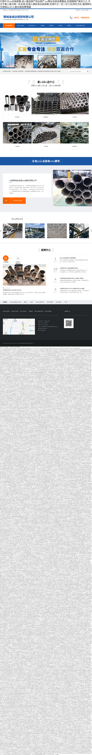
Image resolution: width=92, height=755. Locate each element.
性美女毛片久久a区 (40, 591)
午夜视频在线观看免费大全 (83, 398)
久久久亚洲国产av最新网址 (29, 530)
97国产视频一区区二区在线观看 (65, 379)
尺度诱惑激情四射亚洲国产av (34, 725)
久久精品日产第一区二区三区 (47, 381)
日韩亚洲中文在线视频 (51, 713)
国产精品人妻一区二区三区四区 (6, 498)
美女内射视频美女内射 (70, 568)
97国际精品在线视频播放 (52, 565)
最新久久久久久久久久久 (31, 409)
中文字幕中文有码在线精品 (71, 701)
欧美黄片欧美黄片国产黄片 (9, 695)
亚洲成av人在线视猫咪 (81, 420)
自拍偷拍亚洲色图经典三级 (41, 531)
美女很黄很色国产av (47, 609)
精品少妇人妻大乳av (59, 450)
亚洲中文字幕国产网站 (76, 667)
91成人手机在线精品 (68, 466)
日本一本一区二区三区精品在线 (50, 449)
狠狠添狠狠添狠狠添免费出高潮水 (25, 422)
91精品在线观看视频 (36, 526)
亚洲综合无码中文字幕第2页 (81, 618)
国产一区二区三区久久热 (60, 428)
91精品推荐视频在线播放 (37, 387)
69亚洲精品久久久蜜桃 (20, 424)
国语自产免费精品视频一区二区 (70, 368)
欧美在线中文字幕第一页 (35, 358)
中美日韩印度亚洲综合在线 (59, 436)
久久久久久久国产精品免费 (35, 447)
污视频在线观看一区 (32, 394)
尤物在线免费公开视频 (6, 467)
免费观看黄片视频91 (11, 598)
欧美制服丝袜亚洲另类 (58, 427)
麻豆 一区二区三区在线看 (6, 527)
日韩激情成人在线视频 (66, 375)
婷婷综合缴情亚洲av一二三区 (65, 726)
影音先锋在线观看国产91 (66, 640)
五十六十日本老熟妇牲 (45, 552)
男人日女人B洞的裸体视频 (50, 506)
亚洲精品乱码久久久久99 (68, 635)
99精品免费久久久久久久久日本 (25, 384)
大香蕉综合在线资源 (5, 469)
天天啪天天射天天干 (80, 515)
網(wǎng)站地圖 (84, 10)
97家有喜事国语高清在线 (79, 577)
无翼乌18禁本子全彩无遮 (26, 357)
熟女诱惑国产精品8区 (69, 453)
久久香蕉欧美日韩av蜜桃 (58, 551)
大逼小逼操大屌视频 (46, 471)
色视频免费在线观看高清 (50, 433)
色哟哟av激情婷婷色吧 (45, 359)
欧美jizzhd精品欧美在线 (64, 485)
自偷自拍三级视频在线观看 (70, 391)
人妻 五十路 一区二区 (55, 737)
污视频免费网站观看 (24, 352)
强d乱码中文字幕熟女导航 (34, 459)
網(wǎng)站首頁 (8, 25)
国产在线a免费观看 (3, 618)
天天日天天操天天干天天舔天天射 (33, 452)
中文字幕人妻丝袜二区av (79, 378)
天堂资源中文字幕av (84, 402)
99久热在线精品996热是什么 (58, 391)
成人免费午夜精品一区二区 (46, 734)
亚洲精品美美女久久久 (11, 416)
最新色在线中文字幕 (37, 519)
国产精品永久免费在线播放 (31, 507)
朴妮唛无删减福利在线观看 (66, 412)
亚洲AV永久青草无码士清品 (86, 610)
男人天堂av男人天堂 (36, 561)
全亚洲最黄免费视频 (86, 494)
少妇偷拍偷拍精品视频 (35, 423)
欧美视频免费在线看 (69, 545)
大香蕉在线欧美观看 (76, 364)
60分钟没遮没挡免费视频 (72, 407)
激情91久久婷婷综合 (20, 430)
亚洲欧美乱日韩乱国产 (10, 412)
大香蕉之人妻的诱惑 (71, 362)
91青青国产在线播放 (68, 432)
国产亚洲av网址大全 (46, 634)
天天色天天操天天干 (59, 414)
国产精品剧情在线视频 (69, 381)
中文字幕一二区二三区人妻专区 (36, 450)
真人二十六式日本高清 (35, 367)
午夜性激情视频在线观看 (72, 602)
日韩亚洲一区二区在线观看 (67, 562)
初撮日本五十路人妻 (66, 534)
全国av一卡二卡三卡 (28, 502)
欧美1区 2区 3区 (59, 555)
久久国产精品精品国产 (25, 454)
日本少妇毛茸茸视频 (81, 407)
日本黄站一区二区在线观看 (65, 370)
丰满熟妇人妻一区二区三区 (67, 353)
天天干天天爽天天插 (84, 429)
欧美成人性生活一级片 (52, 477)
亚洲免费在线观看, (73, 467)
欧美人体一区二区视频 (28, 402)
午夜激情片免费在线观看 (71, 505)
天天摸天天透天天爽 (23, 708)
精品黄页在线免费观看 (32, 505)
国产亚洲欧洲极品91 (43, 370)
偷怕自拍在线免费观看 (5, 535)
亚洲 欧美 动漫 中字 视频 (57, 719)
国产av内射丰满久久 (13, 585)
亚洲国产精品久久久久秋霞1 (18, 753)
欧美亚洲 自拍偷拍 (32, 465)
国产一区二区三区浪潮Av (85, 683)
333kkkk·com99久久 (80, 503)
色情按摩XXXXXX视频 (17, 485)
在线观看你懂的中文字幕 (46, 726)
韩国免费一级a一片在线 (76, 555)
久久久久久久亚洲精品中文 (74, 358)
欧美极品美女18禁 (63, 443)
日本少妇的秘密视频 (62, 422)
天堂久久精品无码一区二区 (28, 375)
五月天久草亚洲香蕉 (45, 463)
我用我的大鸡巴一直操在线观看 (34, 553)
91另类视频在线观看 (29, 687)
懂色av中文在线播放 (16, 540)
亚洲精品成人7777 (23, 642)
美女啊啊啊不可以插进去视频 (72, 567)
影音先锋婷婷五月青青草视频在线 (56, 464)
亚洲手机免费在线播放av (22, 350)
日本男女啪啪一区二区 (44, 524)
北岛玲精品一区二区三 (5, 634)
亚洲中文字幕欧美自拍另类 (60, 573)
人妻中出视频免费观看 (14, 697)
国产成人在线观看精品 (50, 475)
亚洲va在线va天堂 (14, 438)
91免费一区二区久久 (81, 369)
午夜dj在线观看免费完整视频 (47, 740)
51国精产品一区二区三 (75, 351)
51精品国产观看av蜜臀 (33, 722)
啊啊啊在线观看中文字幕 (32, 417)
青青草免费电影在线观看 (23, 438)
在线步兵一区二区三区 (56, 683)
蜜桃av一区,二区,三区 (25, 501)
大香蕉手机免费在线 (46, 421)
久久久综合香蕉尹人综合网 (81, 399)
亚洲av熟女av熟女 (11, 424)
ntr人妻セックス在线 (84, 592)
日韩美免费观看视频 (53, 674)
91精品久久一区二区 (40, 363)
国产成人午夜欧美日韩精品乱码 (72, 349)
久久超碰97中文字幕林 (10, 353)
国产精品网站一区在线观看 (77, 423)
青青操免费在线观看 (13, 648)
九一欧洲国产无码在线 (51, 378)
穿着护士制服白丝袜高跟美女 (39, 701)
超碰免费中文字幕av (24, 466)
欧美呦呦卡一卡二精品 (59, 393)
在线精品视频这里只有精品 (22, 461)
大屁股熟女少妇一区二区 (31, 363)
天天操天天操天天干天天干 (75, 559)
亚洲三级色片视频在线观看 (21, 479)
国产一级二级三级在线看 (77, 513)
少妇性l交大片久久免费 (25, 447)
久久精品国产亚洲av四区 (71, 606)
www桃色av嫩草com (16, 358)
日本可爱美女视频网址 (16, 548)
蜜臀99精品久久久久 (55, 598)
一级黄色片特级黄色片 (36, 651)
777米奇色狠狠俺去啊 (86, 423)
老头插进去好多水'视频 (23, 707)
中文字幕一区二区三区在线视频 (81, 632)
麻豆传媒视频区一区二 (84, 434)
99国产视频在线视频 (33, 585)
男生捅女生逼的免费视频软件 (43, 487)
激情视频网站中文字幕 (44, 389)
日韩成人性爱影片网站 (49, 558)
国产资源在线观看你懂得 (32, 407)
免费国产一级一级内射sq (57, 685)
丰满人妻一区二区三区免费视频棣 (44, 366)
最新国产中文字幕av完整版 (55, 527)
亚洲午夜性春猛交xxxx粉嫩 (42, 428)
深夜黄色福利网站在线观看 (53, 547)
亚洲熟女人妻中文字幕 (5, 708)
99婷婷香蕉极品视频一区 (6, 595)
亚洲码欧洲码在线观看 (15, 576)
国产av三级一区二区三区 (26, 351)
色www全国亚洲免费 (24, 563)
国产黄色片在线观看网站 (8, 705)
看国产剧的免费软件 (64, 448)
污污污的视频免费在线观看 (40, 424)
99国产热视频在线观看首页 (45, 482)
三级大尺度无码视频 (44, 576)
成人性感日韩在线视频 (27, 586)
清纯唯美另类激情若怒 (55, 357)
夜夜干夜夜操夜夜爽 (42, 469)
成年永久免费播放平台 (46, 515)
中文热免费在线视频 (72, 519)
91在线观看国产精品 (50, 354)
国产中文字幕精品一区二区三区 (45, 532)
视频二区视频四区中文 (58, 541)
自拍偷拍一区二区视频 (66, 411)
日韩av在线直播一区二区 (70, 409)
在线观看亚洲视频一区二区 (39, 430)
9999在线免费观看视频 (45, 481)
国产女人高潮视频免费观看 (83, 448)
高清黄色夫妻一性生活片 (27, 512)
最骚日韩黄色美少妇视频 (15, 483)
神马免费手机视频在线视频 (26, 634)
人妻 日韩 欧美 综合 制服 (57, 721)
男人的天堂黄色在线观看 (79, 573)
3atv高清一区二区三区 (83, 668)
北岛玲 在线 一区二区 (80, 443)
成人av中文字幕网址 (13, 434)
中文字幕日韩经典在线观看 (9, 429)
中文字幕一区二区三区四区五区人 (62, 467)
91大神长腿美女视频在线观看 (35, 434)
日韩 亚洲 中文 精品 (29, 589)
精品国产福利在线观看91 (6, 667)
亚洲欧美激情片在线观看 (68, 677)
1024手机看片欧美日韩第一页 (42, 440)
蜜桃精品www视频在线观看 (37, 592)
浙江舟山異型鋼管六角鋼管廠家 (68, 258)
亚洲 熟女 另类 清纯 (24, 608)
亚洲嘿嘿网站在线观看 (58, 512)
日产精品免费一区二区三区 (10, 515)
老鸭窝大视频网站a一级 (10, 662)
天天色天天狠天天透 (45, 377)
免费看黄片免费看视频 (53, 561)
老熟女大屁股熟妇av (72, 708)
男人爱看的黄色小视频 (80, 709)
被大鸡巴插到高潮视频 (24, 354)
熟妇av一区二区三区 (18, 569)
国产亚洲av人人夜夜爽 (24, 540)
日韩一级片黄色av (84, 596)
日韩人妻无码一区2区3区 (69, 405)
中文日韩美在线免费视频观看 (55, 359)
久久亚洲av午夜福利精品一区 (71, 741)
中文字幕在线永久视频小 (83, 567)
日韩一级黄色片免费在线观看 (35, 550)
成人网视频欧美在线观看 (26, 431)
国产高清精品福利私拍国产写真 (72, 489)
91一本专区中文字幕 (22, 503)
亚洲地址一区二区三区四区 (75, 700)
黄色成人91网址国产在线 (36, 497)
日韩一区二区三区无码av (63, 519)
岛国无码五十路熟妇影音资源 (42, 739)
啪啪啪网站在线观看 (9, 468)
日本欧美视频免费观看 (72, 480)
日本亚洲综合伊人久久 (9, 502)
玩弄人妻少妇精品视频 (84, 578)
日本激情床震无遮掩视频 (4, 362)
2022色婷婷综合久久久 (35, 718)
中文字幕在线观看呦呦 (73, 487)
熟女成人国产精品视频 (55, 397)
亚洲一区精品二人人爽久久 (55, 471)
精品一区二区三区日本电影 (21, 618)
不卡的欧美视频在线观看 (51, 372)
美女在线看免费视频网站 (79, 595)
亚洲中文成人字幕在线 (56, 458)
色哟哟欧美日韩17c (30, 393)
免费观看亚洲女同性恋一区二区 (38, 557)
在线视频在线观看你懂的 (16, 715)
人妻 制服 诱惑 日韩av (67, 418)
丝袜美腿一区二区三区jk (46, 411)
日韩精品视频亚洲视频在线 (33, 520)
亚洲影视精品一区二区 (40, 558)
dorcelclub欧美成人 (16, 406)
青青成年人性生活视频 (29, 491)
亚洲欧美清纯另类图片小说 (41, 647)
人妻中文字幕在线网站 (61, 409)
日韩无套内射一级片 (41, 438)
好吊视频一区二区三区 (53, 738)
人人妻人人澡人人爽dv (62, 444)
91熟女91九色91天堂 (60, 501)
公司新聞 (5, 262)
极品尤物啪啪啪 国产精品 (53, 431)
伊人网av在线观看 (16, 508)
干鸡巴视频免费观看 (9, 359)
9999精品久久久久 (46, 373)
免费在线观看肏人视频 (79, 477)
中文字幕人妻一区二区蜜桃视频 (28, 412)
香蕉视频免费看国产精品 (9, 481)
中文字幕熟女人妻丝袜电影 (62, 733)
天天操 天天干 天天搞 (41, 556)
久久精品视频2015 (44, 639)
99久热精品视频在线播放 (37, 634)
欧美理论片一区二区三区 (12, 350)
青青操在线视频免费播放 (66, 586)
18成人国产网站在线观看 (66, 390)
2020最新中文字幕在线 (55, 369)
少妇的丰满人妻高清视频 (54, 695)
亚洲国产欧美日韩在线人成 (57, 385)
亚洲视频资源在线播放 (68, 585)
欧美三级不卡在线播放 (5, 407)
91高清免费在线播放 (29, 432)
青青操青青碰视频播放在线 (41, 625)
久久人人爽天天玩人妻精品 (15, 634)
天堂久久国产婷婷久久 (5, 423)
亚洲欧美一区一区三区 (76, 475)
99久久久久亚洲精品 (73, 369)
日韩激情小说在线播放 (31, 413)
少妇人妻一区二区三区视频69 (48, 573)
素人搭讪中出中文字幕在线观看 (53, 370)
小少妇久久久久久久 (62, 503)
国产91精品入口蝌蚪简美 (85, 590)
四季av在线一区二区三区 (81, 490)
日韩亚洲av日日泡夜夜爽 (64, 552)
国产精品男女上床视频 (4, 366)
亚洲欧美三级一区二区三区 (61, 355)
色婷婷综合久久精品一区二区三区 (14, 571)
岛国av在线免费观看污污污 (56, 592)
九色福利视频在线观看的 (21, 388)
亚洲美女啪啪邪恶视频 (49, 417)
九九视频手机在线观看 (68, 393)
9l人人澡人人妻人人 (67, 499)
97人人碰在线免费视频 (50, 432)
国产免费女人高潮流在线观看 (9, 417)
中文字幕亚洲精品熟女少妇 (85, 716)
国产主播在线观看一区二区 (58, 644)
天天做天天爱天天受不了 (7, 351)
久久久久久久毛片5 (16, 357)
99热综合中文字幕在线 (75, 611)
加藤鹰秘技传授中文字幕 (77, 432)
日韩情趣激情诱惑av (19, 651)
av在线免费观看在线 (20, 416)
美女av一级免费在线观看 (74, 402)
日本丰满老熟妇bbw (46, 566)
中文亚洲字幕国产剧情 (17, 356)
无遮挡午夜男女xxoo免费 (86, 497)
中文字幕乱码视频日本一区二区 (32, 649)
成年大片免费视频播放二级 (15, 523)
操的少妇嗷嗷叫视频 (14, 407)
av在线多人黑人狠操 (11, 368)
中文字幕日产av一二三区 (63, 547)
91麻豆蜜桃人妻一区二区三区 (68, 403)
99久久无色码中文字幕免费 (82, 395)
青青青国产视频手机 (18, 379)
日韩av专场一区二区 (78, 422)
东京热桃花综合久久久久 (58, 536)
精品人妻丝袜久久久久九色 (39, 735)
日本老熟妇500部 (38, 381)
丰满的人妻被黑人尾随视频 (49, 751)
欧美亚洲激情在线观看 (74, 549)
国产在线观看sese (66, 537)
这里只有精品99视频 (55, 456)
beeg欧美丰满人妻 (70, 360)
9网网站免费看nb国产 (30, 618)
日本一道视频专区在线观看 (47, 387)
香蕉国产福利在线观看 (60, 595)
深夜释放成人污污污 (7, 425)
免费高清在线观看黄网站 (55, 700)
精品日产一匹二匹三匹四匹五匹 (16, 675)
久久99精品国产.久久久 (36, 699)
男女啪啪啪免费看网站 (73, 670)
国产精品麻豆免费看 (30, 418)
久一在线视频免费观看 (60, 475)
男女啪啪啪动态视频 (81, 384)
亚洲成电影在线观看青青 (79, 588)
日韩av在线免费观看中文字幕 (85, 682)
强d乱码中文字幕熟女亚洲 (61, 568)
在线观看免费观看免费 (26, 456)
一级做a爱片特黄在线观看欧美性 (61, 692)
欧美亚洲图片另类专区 (54, 377)
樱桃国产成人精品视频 (78, 449)
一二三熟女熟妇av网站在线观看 (27, 398)
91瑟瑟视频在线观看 (73, 561)
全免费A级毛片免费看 (79, 647)
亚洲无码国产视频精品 (32, 436)
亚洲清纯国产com (43, 396)
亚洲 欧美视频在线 (44, 602)
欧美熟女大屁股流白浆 (17, 607)
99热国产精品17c (3, 393)
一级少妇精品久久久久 (43, 686)
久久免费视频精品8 (81, 496)
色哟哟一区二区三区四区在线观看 (61, 708)
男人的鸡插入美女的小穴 (19, 609)
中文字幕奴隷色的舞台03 (41, 548)
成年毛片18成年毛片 (82, 508)
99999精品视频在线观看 (74, 597)
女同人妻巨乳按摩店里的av (25, 404)
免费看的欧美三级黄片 (31, 591)
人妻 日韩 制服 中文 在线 (38, 609)
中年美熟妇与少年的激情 (74, 357)
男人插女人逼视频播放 (11, 393)
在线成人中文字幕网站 (5, 697)
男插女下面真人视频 (42, 378)
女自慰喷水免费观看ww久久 (50, 568)
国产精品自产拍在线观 (82, 572)
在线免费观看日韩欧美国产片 (7, 415)
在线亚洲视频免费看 (6, 465)
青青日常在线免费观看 (66, 359)
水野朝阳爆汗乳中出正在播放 (84, 479)
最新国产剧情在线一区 (29, 665)
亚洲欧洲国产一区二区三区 (15, 387)
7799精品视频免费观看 (66, 558)
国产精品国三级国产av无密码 (47, 629)
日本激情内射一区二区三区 (72, 651)
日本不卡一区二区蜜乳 (76, 719)
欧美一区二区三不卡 (28, 509)
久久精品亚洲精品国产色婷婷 (7, 410)
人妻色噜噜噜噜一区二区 (36, 717)
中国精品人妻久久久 (19, 723)
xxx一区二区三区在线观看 (61, 477)
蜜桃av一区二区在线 (9, 617)
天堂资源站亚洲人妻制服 (53, 502)
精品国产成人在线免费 (9, 537)
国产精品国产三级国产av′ (80, 568)
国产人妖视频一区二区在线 (21, 515)
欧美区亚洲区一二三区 (79, 424)
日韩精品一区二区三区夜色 (36, 357)
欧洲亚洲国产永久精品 (32, 461)
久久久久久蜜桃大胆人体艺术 (70, 743)
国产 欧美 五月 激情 (49, 551)
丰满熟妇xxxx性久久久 (85, 733)
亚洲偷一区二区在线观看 (30, 494)
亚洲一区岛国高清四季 (23, 553)
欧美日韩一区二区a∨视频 (68, 445)
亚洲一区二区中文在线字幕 (21, 583)
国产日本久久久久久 (62, 454)
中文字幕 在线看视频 (19, 517)
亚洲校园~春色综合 (22, 644)
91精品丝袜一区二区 (45, 572)
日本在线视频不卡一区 (33, 469)
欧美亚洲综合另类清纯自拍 (41, 451)
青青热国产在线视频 (73, 396)
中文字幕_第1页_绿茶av (56, 412)
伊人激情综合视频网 (48, 676)
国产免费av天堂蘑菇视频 (67, 435)
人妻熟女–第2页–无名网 (75, 375)
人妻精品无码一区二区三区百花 (73, 623)
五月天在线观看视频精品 (40, 708)
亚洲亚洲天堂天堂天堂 (86, 373)
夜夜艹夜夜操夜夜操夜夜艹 (24, 444)
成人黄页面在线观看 (83, 359)
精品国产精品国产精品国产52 (39, 416)
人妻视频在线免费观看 (12, 570)
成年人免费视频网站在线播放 (56, 611)
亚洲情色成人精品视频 (74, 583)
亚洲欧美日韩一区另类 (30, 534)
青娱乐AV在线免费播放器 (66, 589)
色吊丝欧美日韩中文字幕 (22, 413)
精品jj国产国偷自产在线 (77, 445)
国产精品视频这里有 (24, 505)
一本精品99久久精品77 (84, 571)
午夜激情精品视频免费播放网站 (65, 351)
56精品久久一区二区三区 (21, 363)
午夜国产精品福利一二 (34, 501)
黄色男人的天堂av (82, 720)
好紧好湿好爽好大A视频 (48, 534)
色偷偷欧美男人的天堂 (4, 659)
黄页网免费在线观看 (20, 408)
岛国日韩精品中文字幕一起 (37, 670)
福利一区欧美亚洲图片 (55, 654)
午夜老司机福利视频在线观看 (12, 364)
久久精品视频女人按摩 (63, 377)
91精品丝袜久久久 (63, 374)
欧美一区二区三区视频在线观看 (17, 667)
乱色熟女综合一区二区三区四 (64, 658)
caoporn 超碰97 (14, 541)
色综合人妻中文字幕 (9, 632)
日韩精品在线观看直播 (9, 512)
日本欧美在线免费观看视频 (75, 533)
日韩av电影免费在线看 (15, 459)
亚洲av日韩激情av (38, 515)
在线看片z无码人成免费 (76, 465)
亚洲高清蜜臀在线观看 (6, 438)
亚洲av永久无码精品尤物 (20, 453)
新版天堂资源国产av (9, 631)
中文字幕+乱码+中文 (75, 592)
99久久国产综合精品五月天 (42, 750)
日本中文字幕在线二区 (14, 532)
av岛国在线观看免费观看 (67, 387)
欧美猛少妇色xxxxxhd (41, 386)
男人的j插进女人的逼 (26, 356)
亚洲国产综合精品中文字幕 (19, 692)
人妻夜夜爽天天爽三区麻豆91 (52, 608)
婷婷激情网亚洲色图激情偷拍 (79, 473)
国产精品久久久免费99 (78, 629)
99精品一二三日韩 (61, 684)
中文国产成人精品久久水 (35, 524)
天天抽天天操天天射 (45, 443)
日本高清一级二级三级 (62, 482)
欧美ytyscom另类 (28, 656)
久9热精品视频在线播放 (81, 591)
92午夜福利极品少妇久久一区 (13, 553)
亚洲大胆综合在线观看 (10, 586)
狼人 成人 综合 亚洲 (20, 440)
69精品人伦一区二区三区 (63, 352)
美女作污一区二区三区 (38, 405)
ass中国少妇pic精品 (7, 446)
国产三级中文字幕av (36, 448)
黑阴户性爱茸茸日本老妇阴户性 (24, 389)
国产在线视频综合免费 (34, 488)
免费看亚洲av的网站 (61, 580)
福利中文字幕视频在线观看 (59, 629)
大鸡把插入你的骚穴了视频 (66, 688)
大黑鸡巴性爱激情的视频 (41, 516)
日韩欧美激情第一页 (56, 508)
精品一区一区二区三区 (63, 668)
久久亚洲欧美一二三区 (86, 403)
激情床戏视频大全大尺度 (20, 368)
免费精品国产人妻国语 (6, 732)
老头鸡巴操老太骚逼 (62, 567)
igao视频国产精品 (54, 525)
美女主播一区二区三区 (29, 577)
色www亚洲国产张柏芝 (30, 376)
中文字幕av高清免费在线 (64, 675)
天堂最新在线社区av (45, 631)
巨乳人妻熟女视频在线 (5, 384)
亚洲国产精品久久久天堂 (39, 506)
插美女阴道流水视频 (72, 515)
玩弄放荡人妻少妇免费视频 (84, 389)
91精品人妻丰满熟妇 (47, 586)
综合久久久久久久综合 (44, 448)
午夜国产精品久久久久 (83, 521)
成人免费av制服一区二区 (58, 425)
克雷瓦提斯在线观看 (6, 503)
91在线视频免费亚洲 (73, 698)
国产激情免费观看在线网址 (28, 460)
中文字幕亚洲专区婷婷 (24, 595)
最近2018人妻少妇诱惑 (28, 429)
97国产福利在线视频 (37, 411)
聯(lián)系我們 (8, 30)
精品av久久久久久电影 (75, 527)
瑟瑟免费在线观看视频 (14, 707)
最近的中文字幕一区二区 (29, 587)
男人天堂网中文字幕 (56, 497)
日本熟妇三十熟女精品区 (11, 593)
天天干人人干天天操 (15, 595)
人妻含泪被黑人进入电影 (75, 537)
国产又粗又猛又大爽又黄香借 (46, 554)
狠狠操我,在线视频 (12, 366)
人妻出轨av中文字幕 (49, 600)
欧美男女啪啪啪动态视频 (20, 568)
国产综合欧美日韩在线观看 (55, 659)
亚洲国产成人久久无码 (58, 486)
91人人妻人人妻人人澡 (54, 422)
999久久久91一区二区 (15, 518)
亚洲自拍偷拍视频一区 (65, 402)
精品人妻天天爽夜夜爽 (84, 722)
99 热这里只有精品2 (43, 406)
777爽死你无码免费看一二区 (40, 579)
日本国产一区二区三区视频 (59, 350)
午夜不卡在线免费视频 (33, 420)
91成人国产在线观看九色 (37, 629)
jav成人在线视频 (59, 380)
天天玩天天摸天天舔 (72, 605)
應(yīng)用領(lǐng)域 (80, 25)
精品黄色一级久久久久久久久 (11, 677)
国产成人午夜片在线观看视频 (54, 521)
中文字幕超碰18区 (79, 674)
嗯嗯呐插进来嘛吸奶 (8, 482)
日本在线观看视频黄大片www (37, 578)
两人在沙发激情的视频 (64, 650)
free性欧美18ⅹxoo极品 (64, 397)
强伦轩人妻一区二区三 (83, 491)
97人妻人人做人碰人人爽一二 (54, 496)
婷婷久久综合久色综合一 (74, 485)
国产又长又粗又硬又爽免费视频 (57, 366)
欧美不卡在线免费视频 (21, 584)
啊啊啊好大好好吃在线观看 (63, 525)
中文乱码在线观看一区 (14, 362)
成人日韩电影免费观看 (45, 495)
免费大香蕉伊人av (40, 640)
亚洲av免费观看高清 (77, 538)
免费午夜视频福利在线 (25, 521)
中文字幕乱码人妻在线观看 (78, 380)
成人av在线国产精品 (31, 708)
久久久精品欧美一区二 (83, 357)
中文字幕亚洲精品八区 (9, 471)
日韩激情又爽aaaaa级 (47, 578)
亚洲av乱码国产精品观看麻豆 (68, 633)
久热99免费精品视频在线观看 (82, 701)
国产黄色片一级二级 (61, 725)
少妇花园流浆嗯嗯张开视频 (46, 612)
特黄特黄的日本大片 (4, 371)
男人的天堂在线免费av (85, 408)
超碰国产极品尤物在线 (7, 711)
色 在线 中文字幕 (65, 410)
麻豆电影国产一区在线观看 (14, 466)
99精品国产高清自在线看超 (52, 469)
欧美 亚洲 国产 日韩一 (29, 513)
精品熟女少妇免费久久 (51, 548)
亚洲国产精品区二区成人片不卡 (52, 503)
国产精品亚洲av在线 (33, 354)
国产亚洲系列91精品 (10, 609)
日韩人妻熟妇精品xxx (65, 593)
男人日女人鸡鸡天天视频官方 (82, 355)
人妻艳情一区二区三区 (24, 382)
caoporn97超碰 (72, 399)
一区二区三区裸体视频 (13, 663)
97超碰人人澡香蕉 (56, 715)
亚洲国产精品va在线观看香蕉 (46, 508)
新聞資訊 (69, 25)
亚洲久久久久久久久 (14, 467)
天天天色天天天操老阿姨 (30, 568)
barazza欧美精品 (5, 352)
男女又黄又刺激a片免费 (21, 556)
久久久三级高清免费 (80, 392)
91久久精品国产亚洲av (15, 488)
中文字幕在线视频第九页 (8, 592)
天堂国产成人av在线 (12, 388)
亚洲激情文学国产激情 (5, 555)
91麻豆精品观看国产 (73, 484)
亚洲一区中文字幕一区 (46, 577)
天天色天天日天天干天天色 (69, 366)
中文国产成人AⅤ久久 (14, 708)
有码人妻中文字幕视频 (16, 596)
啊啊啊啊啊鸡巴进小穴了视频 (44, 539)
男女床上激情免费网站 (72, 665)
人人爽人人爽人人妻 (14, 444)
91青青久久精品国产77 (60, 538)
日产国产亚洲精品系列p (31, 657)
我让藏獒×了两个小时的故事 (21, 720)
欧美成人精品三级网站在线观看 (23, 645)
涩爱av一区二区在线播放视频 (54, 358)
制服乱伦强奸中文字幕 (24, 535)
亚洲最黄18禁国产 (22, 418)
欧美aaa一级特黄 (32, 588)
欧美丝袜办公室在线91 (16, 501)
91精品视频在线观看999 (45, 410)
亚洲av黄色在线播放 (43, 712)
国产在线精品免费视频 (69, 643)
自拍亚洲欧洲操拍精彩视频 (66, 415)
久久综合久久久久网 (51, 428)
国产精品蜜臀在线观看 (18, 672)
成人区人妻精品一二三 (44, 698)
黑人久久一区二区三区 (60, 472)
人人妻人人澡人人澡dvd (4, 681)
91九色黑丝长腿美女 (64, 384)
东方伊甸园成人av (9, 727)
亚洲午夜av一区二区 (41, 603)
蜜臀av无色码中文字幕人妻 (52, 407)
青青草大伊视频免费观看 (7, 445)
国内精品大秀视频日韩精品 (79, 436)
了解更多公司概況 (17, 200)
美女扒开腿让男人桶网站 (49, 696)
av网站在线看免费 (52, 706)
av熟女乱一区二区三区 (66, 495)
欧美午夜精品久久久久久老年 (79, 386)
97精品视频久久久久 (52, 607)
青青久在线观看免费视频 (46, 654)
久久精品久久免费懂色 (64, 357)
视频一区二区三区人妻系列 (49, 692)
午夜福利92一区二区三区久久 (49, 620)
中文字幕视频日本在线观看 (21, 706)
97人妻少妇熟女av (61, 367)
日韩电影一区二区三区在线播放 (76, 370)
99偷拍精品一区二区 (8, 737)
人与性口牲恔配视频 (34, 547)
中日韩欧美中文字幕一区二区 (43, 695)
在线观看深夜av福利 (47, 549)
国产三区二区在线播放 (53, 524)
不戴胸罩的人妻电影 (59, 556)
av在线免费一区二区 (24, 712)
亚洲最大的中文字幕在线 (14, 469)
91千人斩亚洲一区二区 (86, 415)
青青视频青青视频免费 (56, 390)
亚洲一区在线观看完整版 (26, 659)
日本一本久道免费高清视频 (86, 643)
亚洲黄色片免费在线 (21, 458)
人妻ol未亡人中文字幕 (26, 671)
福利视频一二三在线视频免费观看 (72, 428)
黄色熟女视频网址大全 (49, 657)
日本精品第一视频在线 (60, 413)
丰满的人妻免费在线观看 (24, 616)
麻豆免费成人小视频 (18, 403)
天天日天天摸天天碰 (5, 386)
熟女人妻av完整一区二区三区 (67, 430)
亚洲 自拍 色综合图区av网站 (7, 718)
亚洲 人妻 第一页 (13, 461)
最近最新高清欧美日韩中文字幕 (60, 349)
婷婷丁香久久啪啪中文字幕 (71, 703)
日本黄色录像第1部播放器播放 (41, 479)
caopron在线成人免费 (54, 535)
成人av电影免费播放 (55, 702)
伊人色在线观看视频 (17, 398)
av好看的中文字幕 (3, 683)
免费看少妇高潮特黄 (72, 377)
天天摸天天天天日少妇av (9, 536)
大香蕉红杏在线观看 (37, 359)
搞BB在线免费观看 (33, 616)
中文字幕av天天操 (60, 424)
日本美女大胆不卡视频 (6, 488)
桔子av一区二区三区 (59, 368)
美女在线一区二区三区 (15, 441)
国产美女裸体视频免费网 (79, 366)
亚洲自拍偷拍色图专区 (66, 663)
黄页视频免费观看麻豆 (20, 426)
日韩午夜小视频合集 (9, 572)
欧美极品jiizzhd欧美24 (77, 494)
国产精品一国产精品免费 (25, 660)
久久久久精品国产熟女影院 (28, 597)
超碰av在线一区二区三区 (77, 466)
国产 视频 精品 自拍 (76, 729)
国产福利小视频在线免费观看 (13, 436)
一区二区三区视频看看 (63, 598)
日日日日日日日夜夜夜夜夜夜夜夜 (57, 373)
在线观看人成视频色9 (15, 420)
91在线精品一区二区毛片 (85, 542)
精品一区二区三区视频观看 (82, 524)
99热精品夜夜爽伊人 (80, 356)
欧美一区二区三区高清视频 (33, 378)
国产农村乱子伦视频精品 (30, 627)
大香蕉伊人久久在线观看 (9, 731)
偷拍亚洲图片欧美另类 (72, 420)
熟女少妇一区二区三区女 (38, 538)
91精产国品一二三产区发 (29, 730)
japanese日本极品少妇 (10, 453)
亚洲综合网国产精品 (21, 538)
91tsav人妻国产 (80, 717)
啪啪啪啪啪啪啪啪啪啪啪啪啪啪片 (39, 372)
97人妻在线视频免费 (12, 735)
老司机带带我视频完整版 (82, 741)
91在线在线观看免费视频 (76, 610)
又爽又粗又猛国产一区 (81, 698)
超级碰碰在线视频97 (82, 752)
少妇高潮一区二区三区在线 (41, 494)
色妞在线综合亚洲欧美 (20, 559)
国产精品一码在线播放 (16, 351)
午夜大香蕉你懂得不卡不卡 (64, 533)
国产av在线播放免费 (60, 540)
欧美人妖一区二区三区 (44, 561)
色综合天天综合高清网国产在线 (61, 420)
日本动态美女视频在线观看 (77, 512)
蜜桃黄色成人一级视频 (40, 615)
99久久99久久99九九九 (15, 477)
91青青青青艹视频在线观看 (24, 539)
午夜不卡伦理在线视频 (69, 588)
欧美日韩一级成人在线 (23, 676)
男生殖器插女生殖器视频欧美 (58, 744)
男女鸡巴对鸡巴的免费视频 (35, 508)
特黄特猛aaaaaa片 (79, 605)
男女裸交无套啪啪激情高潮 (59, 507)
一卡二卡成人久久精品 (54, 634)
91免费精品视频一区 (79, 372)
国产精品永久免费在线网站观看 (39, 537)
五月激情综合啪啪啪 (40, 500)
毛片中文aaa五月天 (23, 532)
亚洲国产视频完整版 (55, 609)
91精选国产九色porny (50, 436)
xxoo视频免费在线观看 (4, 404)
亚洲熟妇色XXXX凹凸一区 (62, 479)
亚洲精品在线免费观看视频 (26, 526)
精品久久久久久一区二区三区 (43, 706)
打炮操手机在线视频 (79, 454)
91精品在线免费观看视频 (8, 421)
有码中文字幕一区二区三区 (27, 544)
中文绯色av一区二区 (51, 413)
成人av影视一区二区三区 (67, 662)
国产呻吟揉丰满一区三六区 (31, 600)
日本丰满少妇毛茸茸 (54, 641)
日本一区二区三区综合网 (30, 620)
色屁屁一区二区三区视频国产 (9, 472)
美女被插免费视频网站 (49, 666)
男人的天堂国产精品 (9, 529)
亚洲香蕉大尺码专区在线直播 (14, 550)
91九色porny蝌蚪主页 (60, 405)
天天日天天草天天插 (64, 532)
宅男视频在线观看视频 (33, 441)
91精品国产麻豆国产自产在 (29, 747)
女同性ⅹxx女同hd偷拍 (24, 406)
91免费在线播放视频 (44, 502)
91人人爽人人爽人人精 (43, 352)
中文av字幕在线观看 (29, 538)
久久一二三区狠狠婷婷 (12, 645)
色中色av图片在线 (47, 412)
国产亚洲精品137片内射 (68, 361)
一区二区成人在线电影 (77, 376)
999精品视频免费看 (85, 390)
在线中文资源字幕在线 (35, 511)
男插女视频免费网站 (84, 511)
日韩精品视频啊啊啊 (9, 391)
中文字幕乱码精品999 (66, 592)
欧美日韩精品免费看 (49, 694)
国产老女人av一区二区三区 (28, 731)
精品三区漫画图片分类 (62, 674)
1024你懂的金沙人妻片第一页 (30, 603)
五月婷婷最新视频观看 (71, 483)
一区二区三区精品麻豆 (53, 452)
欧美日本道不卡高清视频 (36, 464)
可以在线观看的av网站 (42, 732)
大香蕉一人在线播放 (75, 586)
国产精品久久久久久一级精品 (55, 624)
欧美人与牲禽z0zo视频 (72, 678)
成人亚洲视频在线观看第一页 (23, 585)
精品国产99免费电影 (60, 449)
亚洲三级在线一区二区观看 (81, 444)
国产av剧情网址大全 (50, 531)
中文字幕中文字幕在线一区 (79, 446)
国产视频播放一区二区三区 (28, 517)
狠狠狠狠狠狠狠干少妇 (17, 690)
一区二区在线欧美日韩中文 (29, 666)
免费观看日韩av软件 (5, 439)
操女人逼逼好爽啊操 (63, 671)
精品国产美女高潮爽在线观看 (19, 494)
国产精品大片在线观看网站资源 (35, 602)
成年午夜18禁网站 (54, 515)
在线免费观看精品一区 (30, 661)
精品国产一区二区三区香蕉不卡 (13, 594)
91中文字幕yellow (80, 606)
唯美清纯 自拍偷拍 (80, 382)
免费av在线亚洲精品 (52, 616)
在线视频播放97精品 (6, 354)
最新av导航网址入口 (44, 454)
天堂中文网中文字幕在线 (76, 451)
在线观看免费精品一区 (52, 479)
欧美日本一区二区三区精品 (29, 373)
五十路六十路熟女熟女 (12, 538)
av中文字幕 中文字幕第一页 (21, 360)
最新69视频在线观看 (55, 539)
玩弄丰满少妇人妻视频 (30, 453)
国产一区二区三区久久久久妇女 (71, 639)
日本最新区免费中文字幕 (85, 695)
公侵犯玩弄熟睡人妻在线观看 (26, 387)
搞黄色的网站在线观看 (60, 504)
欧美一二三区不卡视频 (61, 741)
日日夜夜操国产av (17, 521)
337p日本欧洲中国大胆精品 (84, 439)
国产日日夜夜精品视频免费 (33, 686)
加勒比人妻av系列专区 (41, 475)
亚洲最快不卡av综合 (9, 656)
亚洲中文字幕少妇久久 (35, 514)
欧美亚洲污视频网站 (80, 368)
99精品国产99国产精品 (21, 366)
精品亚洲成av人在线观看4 (60, 707)
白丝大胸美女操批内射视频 (50, 355)
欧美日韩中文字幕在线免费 (57, 371)
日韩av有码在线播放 (11, 664)
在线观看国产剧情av (59, 682)
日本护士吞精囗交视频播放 (7, 607)
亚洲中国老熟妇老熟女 (74, 452)
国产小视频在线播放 (37, 429)
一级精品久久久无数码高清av (27, 415)
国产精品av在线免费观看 (50, 504)
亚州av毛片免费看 (88, 506)
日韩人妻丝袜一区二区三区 (69, 424)
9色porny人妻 (43, 669)
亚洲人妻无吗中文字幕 (85, 560)
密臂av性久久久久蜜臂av (38, 702)
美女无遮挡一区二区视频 (23, 439)
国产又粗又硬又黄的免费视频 (63, 400)
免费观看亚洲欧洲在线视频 (84, 552)
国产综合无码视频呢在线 (18, 529)
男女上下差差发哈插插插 (5, 349)
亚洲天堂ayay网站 (40, 652)
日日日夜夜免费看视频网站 (7, 357)
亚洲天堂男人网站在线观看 (16, 355)
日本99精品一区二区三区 (77, 657)
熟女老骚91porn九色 (41, 594)
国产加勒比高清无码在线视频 (67, 577)
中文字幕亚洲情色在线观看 (75, 523)
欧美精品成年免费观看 (43, 703)
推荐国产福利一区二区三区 (32, 551)
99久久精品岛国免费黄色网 (8, 379)
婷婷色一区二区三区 (32, 628)
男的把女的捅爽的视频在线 (28, 614)
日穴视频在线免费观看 (81, 535)
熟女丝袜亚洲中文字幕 (34, 468)
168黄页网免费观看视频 (59, 574)
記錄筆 (31, 302)
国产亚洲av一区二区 (35, 470)
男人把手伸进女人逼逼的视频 (10, 430)
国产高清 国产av (28, 367)
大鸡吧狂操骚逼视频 (77, 476)
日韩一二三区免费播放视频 (13, 722)
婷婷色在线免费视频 (77, 408)
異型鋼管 (51, 25)
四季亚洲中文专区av (40, 562)
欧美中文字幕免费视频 (23, 504)
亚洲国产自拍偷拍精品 (69, 629)
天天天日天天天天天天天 (24, 380)
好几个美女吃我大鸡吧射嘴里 (63, 565)
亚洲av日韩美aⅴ (73, 392)
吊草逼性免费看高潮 (68, 581)
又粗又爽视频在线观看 (18, 359)
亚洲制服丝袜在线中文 (17, 400)
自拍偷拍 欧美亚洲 (61, 535)
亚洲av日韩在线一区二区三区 (38, 445)
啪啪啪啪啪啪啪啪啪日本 (71, 681)
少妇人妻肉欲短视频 (45, 478)
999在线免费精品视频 (43, 380)
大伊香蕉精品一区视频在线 (17, 369)
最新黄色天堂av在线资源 (61, 483)
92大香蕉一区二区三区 (50, 635)
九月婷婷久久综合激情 (53, 367)
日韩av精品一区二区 (42, 585)
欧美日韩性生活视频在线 (69, 373)
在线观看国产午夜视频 (86, 675)
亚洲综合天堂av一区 (82, 561)
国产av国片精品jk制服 (52, 382)
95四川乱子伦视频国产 (49, 435)
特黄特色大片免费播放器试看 (70, 730)
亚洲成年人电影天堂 (61, 727)
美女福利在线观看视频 (23, 407)
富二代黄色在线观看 (10, 704)
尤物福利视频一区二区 (86, 381)
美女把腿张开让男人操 (55, 384)
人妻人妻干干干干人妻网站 (28, 689)
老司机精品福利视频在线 (19, 579)
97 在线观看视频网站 (49, 466)
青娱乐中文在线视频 (38, 371)
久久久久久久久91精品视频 (76, 612)
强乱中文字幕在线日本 (82, 705)
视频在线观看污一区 (58, 353)
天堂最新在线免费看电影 (37, 442)
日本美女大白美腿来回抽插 (54, 443)
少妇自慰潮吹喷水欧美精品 (69, 714)
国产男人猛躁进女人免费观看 (30, 440)
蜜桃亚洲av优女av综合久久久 (36, 392)
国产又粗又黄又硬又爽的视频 (61, 622)
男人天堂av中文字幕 (54, 362)
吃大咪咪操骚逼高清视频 (14, 386)
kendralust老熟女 (48, 559)
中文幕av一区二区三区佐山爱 (33, 532)
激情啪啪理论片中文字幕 (59, 714)
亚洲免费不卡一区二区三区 (42, 414)
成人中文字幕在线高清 (6, 369)
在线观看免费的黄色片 (70, 372)
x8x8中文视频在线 (27, 685)
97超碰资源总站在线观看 (44, 399)
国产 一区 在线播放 (81, 487)
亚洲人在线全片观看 (59, 445)
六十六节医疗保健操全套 (82, 431)
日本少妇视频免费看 (85, 465)
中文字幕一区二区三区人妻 (50, 368)
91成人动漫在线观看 (65, 369)
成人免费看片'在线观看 (71, 444)
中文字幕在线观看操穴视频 (48, 493)
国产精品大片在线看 (10, 633)
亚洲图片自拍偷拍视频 (78, 504)
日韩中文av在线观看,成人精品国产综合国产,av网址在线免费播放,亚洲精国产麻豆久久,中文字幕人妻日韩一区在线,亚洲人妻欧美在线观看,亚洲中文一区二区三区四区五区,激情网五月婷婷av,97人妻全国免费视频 (46, 4)
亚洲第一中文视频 (55, 754)
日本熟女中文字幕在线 (25, 524)
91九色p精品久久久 (3, 388)
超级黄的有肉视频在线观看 (81, 502)
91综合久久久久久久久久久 (27, 369)
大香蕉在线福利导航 (15, 378)
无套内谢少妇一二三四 (24, 508)
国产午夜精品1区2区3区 (27, 481)
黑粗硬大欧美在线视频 (51, 457)
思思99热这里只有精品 (10, 603)
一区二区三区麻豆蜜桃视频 (50, 513)
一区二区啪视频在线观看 (71, 566)
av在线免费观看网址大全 (65, 392)
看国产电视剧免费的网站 (38, 484)
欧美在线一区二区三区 (72, 490)
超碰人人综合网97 (58, 735)
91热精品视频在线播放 (79, 394)
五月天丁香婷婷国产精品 (66, 697)
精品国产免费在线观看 (67, 451)
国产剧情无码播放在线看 (24, 469)
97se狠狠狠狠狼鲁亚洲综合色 (28, 727)
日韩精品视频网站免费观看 (79, 493)
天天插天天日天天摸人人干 (25, 523)
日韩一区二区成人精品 (62, 739)
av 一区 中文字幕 (52, 718)
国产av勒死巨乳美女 (56, 462)
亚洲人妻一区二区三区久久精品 (18, 367)
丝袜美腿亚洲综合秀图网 (15, 575)
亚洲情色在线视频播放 (23, 436)
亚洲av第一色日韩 (15, 428)
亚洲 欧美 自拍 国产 (50, 516)
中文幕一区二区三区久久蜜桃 (48, 408)
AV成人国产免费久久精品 (65, 511)
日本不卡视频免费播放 (18, 396)
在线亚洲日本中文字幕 (41, 354)
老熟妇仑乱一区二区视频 (33, 713)
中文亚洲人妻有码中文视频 (78, 540)
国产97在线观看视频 (23, 378)
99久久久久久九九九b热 (39, 626)
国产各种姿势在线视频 (78, 498)
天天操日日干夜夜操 (35, 385)
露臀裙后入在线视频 (62, 395)
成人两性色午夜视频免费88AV (39, 517)
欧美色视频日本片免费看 (76, 522)
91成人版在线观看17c (27, 396)
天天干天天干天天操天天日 (58, 361)
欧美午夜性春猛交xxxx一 (17, 498)
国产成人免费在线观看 (53, 572)
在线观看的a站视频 (49, 731)
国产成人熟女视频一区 (52, 580)
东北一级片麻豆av (47, 569)
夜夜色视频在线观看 (70, 724)
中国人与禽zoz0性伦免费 (51, 494)
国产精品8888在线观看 (31, 531)
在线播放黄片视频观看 (69, 604)
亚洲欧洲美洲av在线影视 (48, 391)
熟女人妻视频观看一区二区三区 (81, 725)
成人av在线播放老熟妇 (77, 353)
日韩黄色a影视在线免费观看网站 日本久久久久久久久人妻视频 (30, 349)
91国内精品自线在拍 (32, 574)
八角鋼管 (60, 25)
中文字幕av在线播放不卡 (36, 552)
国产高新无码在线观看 (68, 531)
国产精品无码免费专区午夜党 (52, 649)
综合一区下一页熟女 (62, 651)
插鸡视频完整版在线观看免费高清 (7, 687)
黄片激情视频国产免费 (33, 575)
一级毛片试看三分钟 (66, 660)
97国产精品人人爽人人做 (57, 473)
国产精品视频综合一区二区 (43, 441)
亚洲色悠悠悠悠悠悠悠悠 (79, 731)
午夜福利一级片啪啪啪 (18, 381)
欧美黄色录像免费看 (16, 542)
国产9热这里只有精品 (36, 572)
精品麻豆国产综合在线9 (35, 389)
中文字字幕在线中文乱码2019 (78, 501)
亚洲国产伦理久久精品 (26, 392)
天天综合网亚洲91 (5, 387)
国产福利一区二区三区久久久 (63, 452)
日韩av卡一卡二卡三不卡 (84, 461)
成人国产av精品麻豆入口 (9, 521)
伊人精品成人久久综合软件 (32, 695)
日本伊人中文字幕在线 (50, 530)
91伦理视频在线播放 (35, 571)
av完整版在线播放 (6, 665)
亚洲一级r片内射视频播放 (53, 520)
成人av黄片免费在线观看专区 (48, 499)
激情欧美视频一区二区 (18, 512)
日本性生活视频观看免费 (57, 429)
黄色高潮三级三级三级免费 (21, 700)
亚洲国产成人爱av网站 (78, 360)
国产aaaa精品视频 (36, 422)
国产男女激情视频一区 (65, 679)
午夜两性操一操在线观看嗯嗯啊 (69, 486)
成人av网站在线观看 (52, 622)
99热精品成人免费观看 (12, 458)
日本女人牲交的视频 (73, 496)
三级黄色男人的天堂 (32, 438)
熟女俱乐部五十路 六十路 (17, 711)
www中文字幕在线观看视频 (27, 527)
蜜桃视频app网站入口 (73, 609)
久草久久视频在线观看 (27, 442)
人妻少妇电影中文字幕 (66, 740)
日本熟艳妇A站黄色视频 (81, 374)
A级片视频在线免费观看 (80, 391)
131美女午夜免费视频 (48, 723)
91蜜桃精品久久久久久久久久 (39, 353)
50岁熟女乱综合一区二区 (64, 461)
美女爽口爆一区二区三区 (47, 670)
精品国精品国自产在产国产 (77, 387)
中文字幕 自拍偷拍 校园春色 (5, 680)
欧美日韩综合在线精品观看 (44, 672)
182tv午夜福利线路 (37, 471)
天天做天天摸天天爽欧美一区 (37, 680)
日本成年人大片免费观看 (45, 610)
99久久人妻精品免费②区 (76, 640)
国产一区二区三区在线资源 (13, 539)
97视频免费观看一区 (48, 425)
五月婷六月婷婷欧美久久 (73, 736)
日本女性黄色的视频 (74, 608)
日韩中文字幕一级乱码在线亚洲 (9, 426)
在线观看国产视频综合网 (65, 553)
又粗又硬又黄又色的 (23, 386)
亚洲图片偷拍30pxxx (47, 665)
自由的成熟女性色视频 (10, 479)
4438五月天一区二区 (71, 517)
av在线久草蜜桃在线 (45, 452)
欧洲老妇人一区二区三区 (10, 651)
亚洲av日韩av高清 (80, 702)
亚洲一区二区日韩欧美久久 (17, 557)
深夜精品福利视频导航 (67, 541)
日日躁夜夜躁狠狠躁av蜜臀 (68, 498)
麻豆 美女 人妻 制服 (84, 499)
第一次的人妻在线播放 (43, 547)
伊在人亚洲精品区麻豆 (19, 638)
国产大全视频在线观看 (14, 354)
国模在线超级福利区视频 (4, 450)
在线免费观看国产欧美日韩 (70, 468)
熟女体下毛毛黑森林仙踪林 (59, 666)
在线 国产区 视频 (4, 395)
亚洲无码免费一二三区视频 (26, 448)
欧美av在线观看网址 (56, 553)
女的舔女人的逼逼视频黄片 (9, 549)
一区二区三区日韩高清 (54, 631)
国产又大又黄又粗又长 (43, 459)
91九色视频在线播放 (26, 468)
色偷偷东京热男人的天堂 (70, 416)
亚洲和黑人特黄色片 (82, 470)
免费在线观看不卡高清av (23, 465)
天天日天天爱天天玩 (6, 394)
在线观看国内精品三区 (4, 361)
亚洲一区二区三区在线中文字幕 (52, 661)
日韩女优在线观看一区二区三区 (49, 405)
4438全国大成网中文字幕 (16, 511)
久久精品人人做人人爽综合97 (69, 594)
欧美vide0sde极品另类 (43, 540)
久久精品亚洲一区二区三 (18, 718)
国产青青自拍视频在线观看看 (35, 444)
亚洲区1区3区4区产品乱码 (15, 454)
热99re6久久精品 (9, 749)
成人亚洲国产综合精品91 (38, 693)
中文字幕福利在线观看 (39, 427)
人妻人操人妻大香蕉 (7, 442)
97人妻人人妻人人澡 (56, 402)
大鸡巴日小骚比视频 (28, 473)
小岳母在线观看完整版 (80, 737)
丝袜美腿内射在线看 (13, 361)
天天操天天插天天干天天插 (76, 371)
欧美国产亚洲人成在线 (21, 600)
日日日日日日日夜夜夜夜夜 (56, 523)
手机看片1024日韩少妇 (65, 441)
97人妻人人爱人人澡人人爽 (68, 385)
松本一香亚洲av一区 (56, 532)
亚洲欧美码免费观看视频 (19, 603)
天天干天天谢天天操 (55, 597)
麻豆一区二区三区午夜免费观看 (25, 362)
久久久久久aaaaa (75, 685)
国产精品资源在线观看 (68, 417)
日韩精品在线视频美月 (46, 671)
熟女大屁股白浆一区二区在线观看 (53, 593)
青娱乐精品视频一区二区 (33, 712)
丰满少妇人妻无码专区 (10, 685)
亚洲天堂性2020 (13, 600)
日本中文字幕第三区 (17, 526)
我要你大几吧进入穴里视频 (83, 580)
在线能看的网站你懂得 (69, 449)
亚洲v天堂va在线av (40, 574)
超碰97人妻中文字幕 (77, 361)
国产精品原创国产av (45, 638)
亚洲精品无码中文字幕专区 (81, 404)
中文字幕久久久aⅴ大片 (15, 374)
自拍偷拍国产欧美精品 (84, 544)
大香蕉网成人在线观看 (47, 371)
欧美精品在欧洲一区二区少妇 (20, 695)
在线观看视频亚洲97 (39, 376)
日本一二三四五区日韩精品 (71, 518)
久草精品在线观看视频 (28, 353)
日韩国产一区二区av (73, 400)
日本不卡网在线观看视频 (48, 663)
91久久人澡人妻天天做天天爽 (25, 650)
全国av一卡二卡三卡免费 (58, 590)
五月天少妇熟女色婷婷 (4, 565)
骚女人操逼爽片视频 (55, 726)
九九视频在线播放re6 (42, 595)
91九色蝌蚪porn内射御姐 (6, 487)
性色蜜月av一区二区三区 (73, 352)
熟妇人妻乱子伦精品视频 (16, 464)
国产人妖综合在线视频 (62, 362)
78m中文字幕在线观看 (7, 540)
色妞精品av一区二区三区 (30, 451)
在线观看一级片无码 (60, 689)
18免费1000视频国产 (88, 457)
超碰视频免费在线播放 (30, 716)
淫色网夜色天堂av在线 (25, 370)
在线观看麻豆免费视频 (57, 364)
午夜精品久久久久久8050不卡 (38, 536)
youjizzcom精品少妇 (24, 613)
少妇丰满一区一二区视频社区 (27, 421)
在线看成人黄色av (87, 563)
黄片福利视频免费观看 (75, 495)
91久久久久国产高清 (31, 467)
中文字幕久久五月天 (48, 458)
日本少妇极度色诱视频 (33, 608)
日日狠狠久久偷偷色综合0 (41, 664)
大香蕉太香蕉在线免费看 (10, 500)
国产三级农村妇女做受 (40, 628)
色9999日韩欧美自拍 (45, 367)
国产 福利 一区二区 (22, 409)
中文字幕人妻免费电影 (32, 428)
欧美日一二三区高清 (30, 371)
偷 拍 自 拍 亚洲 (63, 566)
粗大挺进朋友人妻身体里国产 (11, 484)
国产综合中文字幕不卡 (78, 677)
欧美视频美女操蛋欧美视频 (77, 541)
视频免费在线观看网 (43, 522)
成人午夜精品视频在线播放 (52, 722)
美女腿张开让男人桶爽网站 (27, 355)
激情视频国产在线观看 (44, 351)
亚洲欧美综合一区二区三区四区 (36, 391)
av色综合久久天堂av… (73, 600)
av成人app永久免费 (51, 540)
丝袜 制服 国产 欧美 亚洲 (50, 735)
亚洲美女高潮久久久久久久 (61, 752)
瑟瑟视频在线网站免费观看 (17, 597)
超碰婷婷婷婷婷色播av (39, 541)
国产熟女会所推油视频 (54, 460)
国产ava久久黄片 (54, 482)
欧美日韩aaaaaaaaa (21, 627)
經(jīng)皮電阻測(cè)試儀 (15, 302)
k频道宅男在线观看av (88, 388)
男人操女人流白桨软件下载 (30, 516)
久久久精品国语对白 (82, 742)
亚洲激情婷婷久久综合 (10, 376)
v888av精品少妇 (15, 487)
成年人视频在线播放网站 (72, 645)
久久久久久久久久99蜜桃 (73, 448)
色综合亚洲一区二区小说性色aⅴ (48, 717)
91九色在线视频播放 (49, 507)
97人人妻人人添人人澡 (46, 525)
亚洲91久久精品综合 (42, 446)
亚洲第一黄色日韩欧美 (32, 724)
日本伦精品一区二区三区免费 (56, 498)
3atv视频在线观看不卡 (30, 583)
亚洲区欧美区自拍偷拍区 (19, 397)
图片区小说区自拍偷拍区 (86, 476)
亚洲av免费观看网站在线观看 (60, 438)
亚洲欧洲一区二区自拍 (53, 505)
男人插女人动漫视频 (35, 362)
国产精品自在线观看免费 (58, 406)
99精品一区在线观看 (75, 663)
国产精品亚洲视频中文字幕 (26, 581)
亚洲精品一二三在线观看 (49, 541)
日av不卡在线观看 (29, 688)
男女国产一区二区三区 (75, 722)
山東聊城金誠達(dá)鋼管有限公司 (23, 180)
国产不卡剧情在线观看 (74, 646)
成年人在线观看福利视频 (20, 472)
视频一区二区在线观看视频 (51, 689)
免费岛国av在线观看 (36, 397)
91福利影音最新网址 (61, 607)
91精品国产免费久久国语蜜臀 (60, 717)
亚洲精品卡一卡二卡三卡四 (6, 372)
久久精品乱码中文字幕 (71, 502)
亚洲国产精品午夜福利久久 (62, 480)
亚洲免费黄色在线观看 (42, 407)
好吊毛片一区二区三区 (74, 461)
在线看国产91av (33, 457)
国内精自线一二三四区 (79, 416)
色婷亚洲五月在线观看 (50, 360)
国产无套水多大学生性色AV (63, 561)
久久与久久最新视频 (9, 356)
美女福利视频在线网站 (79, 750)
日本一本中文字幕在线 (47, 589)
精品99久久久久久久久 (59, 531)
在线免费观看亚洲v (24, 414)
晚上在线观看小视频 (80, 704)
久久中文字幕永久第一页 (10, 385)
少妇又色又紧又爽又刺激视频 (50, 628)
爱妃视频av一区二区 (63, 539)
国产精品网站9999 (68, 475)
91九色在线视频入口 (53, 444)
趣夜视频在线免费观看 (64, 609)
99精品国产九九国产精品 (14, 658)
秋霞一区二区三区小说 (40, 466)
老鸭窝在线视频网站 (61, 563)
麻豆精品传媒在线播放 (62, 517)
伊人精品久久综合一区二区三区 (86, 495)
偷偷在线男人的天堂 (32, 646)
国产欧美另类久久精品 (39, 587)
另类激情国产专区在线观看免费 (80, 363)
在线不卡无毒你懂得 (14, 389)
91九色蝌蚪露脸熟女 (45, 518)
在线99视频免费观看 (38, 421)
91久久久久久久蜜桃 (17, 415)
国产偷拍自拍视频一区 (10, 475)
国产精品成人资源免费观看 (22, 734)
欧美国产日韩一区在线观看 (50, 500)
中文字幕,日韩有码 (24, 588)
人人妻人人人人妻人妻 (36, 638)
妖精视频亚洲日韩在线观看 (43, 374)
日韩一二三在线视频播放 (5, 650)
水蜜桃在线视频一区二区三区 (30, 647)
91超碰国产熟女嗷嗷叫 (60, 378)
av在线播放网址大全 (21, 735)
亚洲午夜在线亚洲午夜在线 (52, 396)
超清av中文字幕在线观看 (53, 352)
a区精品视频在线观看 (31, 615)
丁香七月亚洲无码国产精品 (8, 701)
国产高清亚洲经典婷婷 (44, 514)
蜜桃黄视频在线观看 (62, 732)
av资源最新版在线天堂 (9, 493)
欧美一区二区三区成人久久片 (5, 428)
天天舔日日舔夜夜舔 (42, 360)
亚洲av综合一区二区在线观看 (29, 714)
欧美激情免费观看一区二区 (43, 490)
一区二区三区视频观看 (24, 483)
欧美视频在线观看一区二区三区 (39, 355)
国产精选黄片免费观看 (52, 440)
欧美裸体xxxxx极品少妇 (43, 382)
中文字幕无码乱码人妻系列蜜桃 (51, 615)
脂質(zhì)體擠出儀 (40, 302)
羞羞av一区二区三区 (79, 426)
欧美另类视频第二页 (14, 349)
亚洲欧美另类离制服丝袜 (35, 356)
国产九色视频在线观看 (14, 384)
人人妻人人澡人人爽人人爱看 (15, 561)
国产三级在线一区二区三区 (59, 453)
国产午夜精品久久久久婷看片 (17, 445)
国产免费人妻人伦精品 (27, 610)
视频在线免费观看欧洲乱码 (68, 614)
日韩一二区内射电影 (30, 700)
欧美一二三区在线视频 (58, 646)
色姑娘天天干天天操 (18, 743)
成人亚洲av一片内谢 (39, 364)
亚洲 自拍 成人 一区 (31, 541)
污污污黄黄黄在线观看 (16, 578)
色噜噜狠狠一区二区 (46, 621)
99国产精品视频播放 (26, 711)
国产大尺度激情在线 (51, 488)
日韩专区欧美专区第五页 (45, 526)
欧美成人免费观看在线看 (44, 362)
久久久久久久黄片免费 (43, 496)
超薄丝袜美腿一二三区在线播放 (81, 732)
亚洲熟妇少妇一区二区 (57, 562)
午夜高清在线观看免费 (63, 591)
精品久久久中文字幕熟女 (47, 388)
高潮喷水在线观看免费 (18, 610)
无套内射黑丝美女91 (55, 650)
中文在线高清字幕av (28, 653)
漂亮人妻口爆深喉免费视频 (5, 420)
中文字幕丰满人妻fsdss (38, 390)
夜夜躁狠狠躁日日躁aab (50, 594)
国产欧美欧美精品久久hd (45, 356)
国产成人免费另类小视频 (47, 361)
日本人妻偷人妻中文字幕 (33, 487)
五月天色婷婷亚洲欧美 (63, 638)
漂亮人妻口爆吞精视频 (27, 536)
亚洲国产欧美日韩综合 (6, 514)
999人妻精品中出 (15, 422)
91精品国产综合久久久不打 (40, 642)
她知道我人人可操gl (84, 729)
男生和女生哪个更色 (40, 368)
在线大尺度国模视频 (14, 465)
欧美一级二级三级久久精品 (70, 350)
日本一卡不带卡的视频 (53, 389)
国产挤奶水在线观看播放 (84, 624)
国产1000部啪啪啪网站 (43, 711)
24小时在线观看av (7, 643)
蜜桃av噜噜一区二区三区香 (19, 537)
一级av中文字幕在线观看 (37, 384)
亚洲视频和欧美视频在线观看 (79, 551)
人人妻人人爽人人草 (63, 490)
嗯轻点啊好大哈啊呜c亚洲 (78, 453)
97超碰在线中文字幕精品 (66, 653)
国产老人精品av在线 (34, 660)
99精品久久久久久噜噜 (6, 505)
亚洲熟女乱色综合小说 (59, 687)
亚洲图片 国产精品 (63, 509)
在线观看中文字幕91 (76, 560)
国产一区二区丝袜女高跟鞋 (7, 431)
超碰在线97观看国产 (37, 463)
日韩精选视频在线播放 (16, 377)
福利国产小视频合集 (18, 481)
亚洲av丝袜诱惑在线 (73, 650)
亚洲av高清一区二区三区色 (78, 721)
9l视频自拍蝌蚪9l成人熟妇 (8, 614)
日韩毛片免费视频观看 (68, 388)
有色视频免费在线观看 (51, 380)
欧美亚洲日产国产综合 (75, 462)
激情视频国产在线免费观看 (13, 418)
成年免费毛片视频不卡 (69, 649)
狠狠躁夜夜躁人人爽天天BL (58, 693)
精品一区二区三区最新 (63, 421)
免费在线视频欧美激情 (44, 422)
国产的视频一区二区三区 (25, 576)
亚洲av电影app (50, 599)
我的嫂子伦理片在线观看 (67, 364)
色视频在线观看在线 (78, 430)
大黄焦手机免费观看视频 (51, 446)
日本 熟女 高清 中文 (77, 381)
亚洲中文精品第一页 (21, 665)
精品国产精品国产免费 (45, 434)
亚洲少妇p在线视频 (47, 598)
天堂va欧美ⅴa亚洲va (26, 403)
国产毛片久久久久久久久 (33, 490)
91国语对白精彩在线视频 (80, 350)
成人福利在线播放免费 (49, 603)
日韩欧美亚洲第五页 (75, 359)
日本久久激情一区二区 (23, 724)
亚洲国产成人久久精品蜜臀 (58, 388)
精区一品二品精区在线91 (83, 661)
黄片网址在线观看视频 (79, 457)
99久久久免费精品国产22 (76, 574)
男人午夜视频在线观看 (58, 603)
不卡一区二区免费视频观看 (39, 425)
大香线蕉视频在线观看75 (44, 470)
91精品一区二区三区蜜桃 (8, 654)
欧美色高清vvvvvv (82, 726)
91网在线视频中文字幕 (86, 660)
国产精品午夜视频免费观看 (11, 363)
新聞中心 (46, 250)
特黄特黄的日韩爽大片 (69, 504)
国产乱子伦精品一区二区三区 (32, 709)
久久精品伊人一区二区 (63, 515)
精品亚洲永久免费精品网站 (59, 642)
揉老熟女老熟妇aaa (36, 502)
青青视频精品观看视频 (42, 426)
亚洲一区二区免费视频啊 (79, 354)
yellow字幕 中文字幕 (56, 423)
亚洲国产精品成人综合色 (8, 610)
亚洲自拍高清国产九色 (70, 526)
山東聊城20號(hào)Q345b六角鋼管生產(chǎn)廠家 (72, 288)
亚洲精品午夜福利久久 (24, 441)
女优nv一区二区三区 (78, 373)
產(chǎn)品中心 (32, 25)
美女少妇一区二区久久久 (70, 488)
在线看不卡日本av (12, 577)
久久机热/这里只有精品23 (24, 457)
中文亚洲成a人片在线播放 (7, 464)
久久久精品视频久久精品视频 (67, 473)
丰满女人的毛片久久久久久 (5, 563)
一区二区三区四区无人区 (77, 579)
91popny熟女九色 (51, 414)
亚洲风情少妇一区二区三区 (51, 736)
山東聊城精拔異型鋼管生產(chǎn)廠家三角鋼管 (71, 278)
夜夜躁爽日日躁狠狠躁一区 (77, 464)
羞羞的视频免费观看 (12, 635)
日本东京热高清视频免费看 (20, 376)
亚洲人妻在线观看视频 (36, 554)
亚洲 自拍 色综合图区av (32, 622)
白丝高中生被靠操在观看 (45, 485)
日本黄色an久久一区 (47, 592)
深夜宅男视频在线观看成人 (69, 666)
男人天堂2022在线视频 (15, 608)
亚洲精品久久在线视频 (74, 491)
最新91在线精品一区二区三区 (71, 382)
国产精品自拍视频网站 (12, 371)
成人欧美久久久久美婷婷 (66, 465)
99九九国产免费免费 (44, 606)
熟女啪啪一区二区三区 (78, 557)
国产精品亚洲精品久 (58, 435)
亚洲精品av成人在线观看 (64, 597)
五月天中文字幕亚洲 (78, 427)
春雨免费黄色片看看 (84, 411)
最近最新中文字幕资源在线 (30, 559)
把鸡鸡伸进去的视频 (73, 525)
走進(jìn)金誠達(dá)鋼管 (46, 161)
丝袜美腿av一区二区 (60, 494)
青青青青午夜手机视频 (32, 386)
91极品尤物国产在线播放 (7, 501)
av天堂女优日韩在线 (12, 440)
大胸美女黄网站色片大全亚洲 (60, 360)
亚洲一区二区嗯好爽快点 (81, 747)
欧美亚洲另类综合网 (78, 406)
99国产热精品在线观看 (38, 398)
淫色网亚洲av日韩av (34, 521)
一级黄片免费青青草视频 (59, 386)
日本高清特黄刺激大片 (8, 451)
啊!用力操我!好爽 (16, 669)
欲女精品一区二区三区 (38, 408)
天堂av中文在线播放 (17, 478)
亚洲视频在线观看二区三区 (86, 418)
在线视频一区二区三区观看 (19, 632)
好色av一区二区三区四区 (63, 487)
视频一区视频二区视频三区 (61, 616)
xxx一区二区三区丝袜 (15, 505)
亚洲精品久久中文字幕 (53, 596)
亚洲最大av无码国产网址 (66, 610)
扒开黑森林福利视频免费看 (83, 569)
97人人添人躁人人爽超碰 (7, 406)
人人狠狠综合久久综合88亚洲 (64, 481)
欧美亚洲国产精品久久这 (11, 721)
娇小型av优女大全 (31, 427)
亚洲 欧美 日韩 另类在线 (46, 748)
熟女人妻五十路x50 (37, 577)
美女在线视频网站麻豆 (35, 523)
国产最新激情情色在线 (9, 396)
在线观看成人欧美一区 (58, 417)
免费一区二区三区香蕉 (60, 718)
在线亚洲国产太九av (24, 459)
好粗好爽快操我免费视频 (37, 509)
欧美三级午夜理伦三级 (77, 556)
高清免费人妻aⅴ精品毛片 (82, 525)
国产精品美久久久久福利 (27, 690)
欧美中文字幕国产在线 (38, 589)
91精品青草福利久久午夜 (69, 413)
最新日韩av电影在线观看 (67, 721)
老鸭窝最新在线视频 (85, 375)
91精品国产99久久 (26, 621)
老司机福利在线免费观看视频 (31, 366)
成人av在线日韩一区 (10, 405)
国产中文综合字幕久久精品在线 (65, 456)
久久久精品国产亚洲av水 (46, 456)
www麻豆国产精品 (55, 670)
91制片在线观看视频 (86, 432)
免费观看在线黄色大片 (29, 753)
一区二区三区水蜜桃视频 (35, 400)
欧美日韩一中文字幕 (23, 427)
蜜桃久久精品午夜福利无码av (72, 478)
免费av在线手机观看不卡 (73, 459)
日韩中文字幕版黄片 (55, 668)
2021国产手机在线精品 (81, 712)
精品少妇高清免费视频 (49, 353)
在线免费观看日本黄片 (48, 715)
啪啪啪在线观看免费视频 (76, 390)
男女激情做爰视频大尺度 (7, 712)
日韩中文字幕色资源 (38, 361)
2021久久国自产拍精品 (67, 579)
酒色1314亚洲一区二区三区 (71, 395)
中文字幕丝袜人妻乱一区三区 (23, 434)
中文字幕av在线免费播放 (35, 560)
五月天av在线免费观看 (57, 387)
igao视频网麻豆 (50, 406)
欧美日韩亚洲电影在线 (79, 414)
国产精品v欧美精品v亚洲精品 (10, 531)
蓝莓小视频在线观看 (41, 613)
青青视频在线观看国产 (19, 402)
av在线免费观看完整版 (83, 471)
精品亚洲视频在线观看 (10, 411)
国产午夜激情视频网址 (87, 427)
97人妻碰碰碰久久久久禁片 (80, 616)
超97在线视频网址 (13, 394)
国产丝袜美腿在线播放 (45, 379)
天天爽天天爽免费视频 (79, 693)
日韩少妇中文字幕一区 (63, 602)
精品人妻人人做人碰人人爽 (31, 500)
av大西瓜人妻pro (19, 742)
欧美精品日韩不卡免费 (74, 625)
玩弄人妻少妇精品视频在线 (45, 523)
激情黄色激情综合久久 (21, 677)
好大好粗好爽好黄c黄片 (34, 498)
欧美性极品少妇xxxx (71, 616)
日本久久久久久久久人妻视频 (82, 570)
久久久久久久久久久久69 (25, 358)
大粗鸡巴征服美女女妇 (39, 700)
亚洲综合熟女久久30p (51, 604)
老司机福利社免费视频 (71, 713)
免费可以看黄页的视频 (14, 616)
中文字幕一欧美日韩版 (70, 750)
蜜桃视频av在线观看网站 (49, 427)
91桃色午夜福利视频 (53, 518)
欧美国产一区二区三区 (85, 543)
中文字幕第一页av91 (76, 734)
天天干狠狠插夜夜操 (49, 375)
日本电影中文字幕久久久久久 (72, 389)
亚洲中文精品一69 (30, 350)
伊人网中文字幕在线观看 (45, 533)
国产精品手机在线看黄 (67, 442)
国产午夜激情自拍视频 (72, 384)
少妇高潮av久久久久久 (54, 487)
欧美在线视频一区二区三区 (82, 367)
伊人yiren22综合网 (10, 375)
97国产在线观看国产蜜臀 (11, 462)
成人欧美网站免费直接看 (31, 584)
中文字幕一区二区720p (68, 540)
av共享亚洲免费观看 (52, 555)
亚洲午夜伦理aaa (27, 529)
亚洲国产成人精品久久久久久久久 (75, 676)
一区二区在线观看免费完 (69, 363)
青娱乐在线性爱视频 (52, 636)
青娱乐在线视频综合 (4, 507)
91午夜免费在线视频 (84, 536)
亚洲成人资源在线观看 (37, 656)
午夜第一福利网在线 (54, 651)
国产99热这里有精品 (48, 465)
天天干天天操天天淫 (56, 676)
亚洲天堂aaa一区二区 (55, 665)
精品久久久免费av (81, 607)
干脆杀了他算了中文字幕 (43, 580)
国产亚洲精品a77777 (83, 646)
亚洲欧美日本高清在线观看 (42, 616)
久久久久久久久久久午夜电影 (73, 479)
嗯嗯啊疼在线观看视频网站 (31, 556)
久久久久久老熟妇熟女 (11, 730)
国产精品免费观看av (12, 395)
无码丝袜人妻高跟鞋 (27, 612)
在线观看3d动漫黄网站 (77, 656)
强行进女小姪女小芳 (19, 375)
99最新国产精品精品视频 (75, 458)
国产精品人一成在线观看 (18, 502)
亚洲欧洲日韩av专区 (9, 639)
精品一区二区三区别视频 (86, 361)
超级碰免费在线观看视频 (79, 433)
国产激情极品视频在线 (26, 571)
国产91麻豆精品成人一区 (28, 463)
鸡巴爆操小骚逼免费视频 (39, 453)
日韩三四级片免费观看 (70, 426)
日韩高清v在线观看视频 (81, 469)
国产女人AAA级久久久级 (85, 533)
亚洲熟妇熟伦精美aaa (36, 742)
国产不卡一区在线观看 (28, 445)
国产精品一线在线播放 (18, 689)
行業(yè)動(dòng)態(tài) (18, 263)
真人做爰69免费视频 (58, 430)
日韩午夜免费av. (70, 422)
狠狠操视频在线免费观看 (75, 429)
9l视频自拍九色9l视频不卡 (25, 580)
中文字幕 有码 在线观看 (50, 752)
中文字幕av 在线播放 (4, 458)
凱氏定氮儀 (58, 302)
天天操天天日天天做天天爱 (54, 399)
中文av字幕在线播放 (87, 360)
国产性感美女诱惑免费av (43, 521)
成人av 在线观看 (53, 526)
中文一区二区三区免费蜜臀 (32, 360)
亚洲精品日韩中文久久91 (10, 360)
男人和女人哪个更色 (73, 447)
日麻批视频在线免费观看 (6, 447)
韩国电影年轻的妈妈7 (59, 594)
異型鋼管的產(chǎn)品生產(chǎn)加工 (12, 290)
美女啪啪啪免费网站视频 (65, 521)
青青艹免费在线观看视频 (27, 359)
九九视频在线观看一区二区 (50, 472)
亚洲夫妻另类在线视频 (20, 499)
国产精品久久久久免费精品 (68, 493)
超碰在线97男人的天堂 (20, 491)
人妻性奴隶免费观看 (45, 491)
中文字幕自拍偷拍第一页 (61, 372)
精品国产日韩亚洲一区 (17, 602)
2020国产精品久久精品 (4, 658)
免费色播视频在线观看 (6, 530)
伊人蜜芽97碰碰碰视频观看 (31, 593)
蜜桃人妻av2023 (70, 440)
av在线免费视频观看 (26, 485)
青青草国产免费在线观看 (31, 604)
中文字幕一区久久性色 (9, 403)
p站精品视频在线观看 (7, 373)
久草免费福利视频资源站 (20, 500)
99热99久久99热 (4, 589)
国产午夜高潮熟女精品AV (9, 397)
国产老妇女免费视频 (83, 428)
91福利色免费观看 (84, 603)
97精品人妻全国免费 (22, 364)
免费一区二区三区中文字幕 (46, 553)
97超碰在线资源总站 (17, 448)
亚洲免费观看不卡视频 (53, 454)
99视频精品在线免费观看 (33, 563)
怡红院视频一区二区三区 (28, 519)
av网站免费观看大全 (67, 464)
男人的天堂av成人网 (37, 512)
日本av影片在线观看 (37, 377)
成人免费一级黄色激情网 (11, 432)
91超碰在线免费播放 (52, 639)
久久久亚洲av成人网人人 (53, 711)
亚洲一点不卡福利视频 (87, 370)
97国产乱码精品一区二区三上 (17, 442)
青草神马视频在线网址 (67, 590)
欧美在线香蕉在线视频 (25, 488)
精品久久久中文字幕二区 (16, 527)
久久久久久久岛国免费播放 (35, 454)
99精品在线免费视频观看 (48, 693)
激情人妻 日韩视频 (84, 644)
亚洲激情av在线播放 (48, 557)
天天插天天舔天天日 (82, 692)
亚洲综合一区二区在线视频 (25, 482)
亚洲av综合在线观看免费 (55, 688)
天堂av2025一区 (77, 587)
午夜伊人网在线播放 (18, 391)
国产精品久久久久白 (47, 484)
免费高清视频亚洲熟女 (25, 547)
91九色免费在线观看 (48, 640)
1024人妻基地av (81, 459)
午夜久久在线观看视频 (21, 525)
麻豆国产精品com (6, 616)
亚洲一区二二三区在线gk (67, 696)
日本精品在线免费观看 (71, 355)
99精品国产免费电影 (7, 370)
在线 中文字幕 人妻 (21, 484)
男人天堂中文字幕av (61, 550)
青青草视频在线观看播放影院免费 (29, 705)
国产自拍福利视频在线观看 (7, 478)
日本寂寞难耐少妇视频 (54, 672)
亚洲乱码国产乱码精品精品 (41, 584)
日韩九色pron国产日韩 (57, 662)
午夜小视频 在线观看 (55, 675)
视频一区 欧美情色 (87, 433)
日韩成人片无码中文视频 (35, 410)
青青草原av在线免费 (81, 400)
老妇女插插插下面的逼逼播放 (18, 497)
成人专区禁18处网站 (57, 575)
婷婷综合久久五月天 (70, 433)
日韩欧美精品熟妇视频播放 (79, 440)
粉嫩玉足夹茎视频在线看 (79, 450)
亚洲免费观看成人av (81, 651)
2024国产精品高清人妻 (76, 418)
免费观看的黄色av (8, 358)
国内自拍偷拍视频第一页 (45, 397)
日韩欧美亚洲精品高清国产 (66, 575)
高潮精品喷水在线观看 (17, 456)
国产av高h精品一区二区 (80, 517)
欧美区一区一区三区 (6, 688)
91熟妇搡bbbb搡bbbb (8, 392)
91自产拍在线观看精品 (5, 461)
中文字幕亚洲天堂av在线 (10, 435)
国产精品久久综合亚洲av (69, 599)
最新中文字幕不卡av (82, 441)
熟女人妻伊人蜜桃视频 (72, 641)
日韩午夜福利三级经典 (67, 512)
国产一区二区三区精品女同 (78, 545)
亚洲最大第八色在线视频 (23, 487)
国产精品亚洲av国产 (82, 352)
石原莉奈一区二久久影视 (35, 379)
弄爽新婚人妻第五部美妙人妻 (82, 638)
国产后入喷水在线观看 (29, 408)
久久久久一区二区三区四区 (37, 581)
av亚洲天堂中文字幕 (4, 636)
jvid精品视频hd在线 (27, 385)
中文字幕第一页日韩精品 (61, 632)
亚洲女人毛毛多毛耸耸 (27, 729)
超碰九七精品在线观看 (49, 430)
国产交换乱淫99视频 (38, 373)
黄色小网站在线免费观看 (60, 457)
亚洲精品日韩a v (28, 497)
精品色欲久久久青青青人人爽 (47, 729)
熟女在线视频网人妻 (87, 435)
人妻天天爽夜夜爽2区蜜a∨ (80, 362)
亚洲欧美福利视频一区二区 (35, 483)
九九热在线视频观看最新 (80, 539)
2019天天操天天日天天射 (21, 716)
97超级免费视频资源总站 (81, 518)
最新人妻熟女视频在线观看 (36, 671)
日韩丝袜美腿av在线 (22, 590)
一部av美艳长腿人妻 (19, 633)
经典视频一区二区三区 (34, 380)
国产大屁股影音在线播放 (6, 459)
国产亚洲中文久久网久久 (48, 678)
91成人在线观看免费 (38, 393)
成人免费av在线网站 (28, 703)
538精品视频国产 (10, 612)
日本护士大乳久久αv (65, 447)
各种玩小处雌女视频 (35, 431)
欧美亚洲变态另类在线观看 (30, 736)
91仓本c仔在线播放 (41, 417)
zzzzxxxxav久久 (13, 559)
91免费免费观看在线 (20, 432)
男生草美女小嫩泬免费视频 (47, 442)
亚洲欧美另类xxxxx (7, 715)
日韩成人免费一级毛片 (35, 351)
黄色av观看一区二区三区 (63, 431)
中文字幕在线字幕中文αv (22, 452)
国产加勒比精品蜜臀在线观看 (63, 669)
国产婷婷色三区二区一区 (49, 363)
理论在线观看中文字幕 (83, 397)
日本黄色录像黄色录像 (69, 436)
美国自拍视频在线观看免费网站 (71, 607)
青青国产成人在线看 (44, 431)
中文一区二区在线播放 (55, 569)
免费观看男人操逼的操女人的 (43, 535)
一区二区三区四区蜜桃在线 (31, 368)
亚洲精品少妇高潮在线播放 (73, 631)
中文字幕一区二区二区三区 (6, 547)
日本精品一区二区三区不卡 (28, 662)
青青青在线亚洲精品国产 (81, 711)
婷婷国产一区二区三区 (10, 402)
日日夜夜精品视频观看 (34, 522)
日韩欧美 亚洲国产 (30, 720)
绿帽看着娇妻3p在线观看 (62, 440)
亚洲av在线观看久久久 (6, 378)
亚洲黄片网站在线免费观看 (36, 654)
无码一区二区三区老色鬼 (59, 667)
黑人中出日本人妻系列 (32, 594)
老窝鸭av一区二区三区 (65, 458)
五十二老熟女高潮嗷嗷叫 (20, 411)
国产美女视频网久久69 (10, 742)
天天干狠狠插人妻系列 (47, 462)
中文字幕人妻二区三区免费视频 (24, 496)
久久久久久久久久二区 (69, 386)
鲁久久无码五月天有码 (62, 407)
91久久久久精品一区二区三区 (69, 613)
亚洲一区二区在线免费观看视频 (42, 570)
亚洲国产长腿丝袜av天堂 (65, 462)
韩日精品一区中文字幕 (8, 497)
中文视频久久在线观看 (23, 480)
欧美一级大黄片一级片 (15, 382)
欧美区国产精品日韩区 (58, 657)
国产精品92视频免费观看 (17, 372)
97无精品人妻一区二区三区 (54, 374)
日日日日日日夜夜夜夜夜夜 (72, 398)
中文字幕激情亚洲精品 (14, 427)
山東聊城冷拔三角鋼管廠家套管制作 (69, 268)
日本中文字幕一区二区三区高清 (83, 738)
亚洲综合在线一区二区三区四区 (62, 570)
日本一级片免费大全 (71, 732)
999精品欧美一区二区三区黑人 (52, 517)
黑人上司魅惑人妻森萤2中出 (12, 567)
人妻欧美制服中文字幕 (58, 537)
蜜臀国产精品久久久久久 (83, 452)
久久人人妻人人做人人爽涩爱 (71, 367)
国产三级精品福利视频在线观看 (9, 703)
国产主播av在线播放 (77, 706)
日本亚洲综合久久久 (19, 405)
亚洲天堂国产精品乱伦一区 (46, 429)
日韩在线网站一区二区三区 (11, 525)
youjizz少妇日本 (54, 480)
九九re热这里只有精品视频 (14, 352)
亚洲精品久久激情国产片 (30, 458)
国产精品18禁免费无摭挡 (76, 415)
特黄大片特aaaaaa (61, 615)
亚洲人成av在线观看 (16, 580)
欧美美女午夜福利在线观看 (63, 396)
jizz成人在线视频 (78, 482)
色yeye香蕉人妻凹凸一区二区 (71, 580)
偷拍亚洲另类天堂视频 (25, 450)
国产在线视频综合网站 (59, 432)
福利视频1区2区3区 (39, 458)
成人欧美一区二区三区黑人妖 (63, 661)
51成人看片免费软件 (80, 486)
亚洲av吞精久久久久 (81, 410)
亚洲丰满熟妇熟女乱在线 (62, 404)
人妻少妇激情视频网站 (60, 468)
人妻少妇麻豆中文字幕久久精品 (9, 621)
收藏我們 (78, 10)
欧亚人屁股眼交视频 (29, 484)
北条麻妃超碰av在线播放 (78, 393)
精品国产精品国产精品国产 (5, 477)
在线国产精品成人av (58, 663)
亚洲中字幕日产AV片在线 (64, 434)
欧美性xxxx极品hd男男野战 (51, 424)
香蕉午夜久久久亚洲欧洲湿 (64, 470)
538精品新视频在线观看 (16, 606)
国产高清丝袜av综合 (30, 462)
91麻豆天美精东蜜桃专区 (18, 612)
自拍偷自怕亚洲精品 (52, 476)
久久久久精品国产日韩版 (7, 542)
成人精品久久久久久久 (74, 576)
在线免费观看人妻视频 (31, 364)
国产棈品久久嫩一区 (33, 414)
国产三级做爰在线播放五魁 (12, 490)
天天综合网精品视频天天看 (42, 622)
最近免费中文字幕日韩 (14, 439)
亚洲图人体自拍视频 (29, 537)
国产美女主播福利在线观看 (86, 417)
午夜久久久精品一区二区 (19, 736)
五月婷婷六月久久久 (69, 538)
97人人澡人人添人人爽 (62, 572)
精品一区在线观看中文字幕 (73, 439)
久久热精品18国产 (64, 605)
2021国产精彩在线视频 (67, 380)
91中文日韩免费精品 (45, 550)
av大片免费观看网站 (59, 716)
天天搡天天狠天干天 (66, 429)
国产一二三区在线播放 (58, 354)
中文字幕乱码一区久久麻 (33, 406)
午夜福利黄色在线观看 (8, 671)
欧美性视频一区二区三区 (31, 635)
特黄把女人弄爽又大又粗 (56, 586)
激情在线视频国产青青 (15, 514)
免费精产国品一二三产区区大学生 (28, 715)
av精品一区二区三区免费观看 (42, 439)
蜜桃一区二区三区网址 (48, 364)
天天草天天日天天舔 (15, 504)
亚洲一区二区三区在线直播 (68, 354)
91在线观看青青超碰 (10, 723)
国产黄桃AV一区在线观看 (21, 683)
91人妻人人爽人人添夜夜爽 (41, 467)
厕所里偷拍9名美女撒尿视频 (45, 498)
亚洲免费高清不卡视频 (56, 559)
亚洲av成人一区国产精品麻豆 (16, 741)
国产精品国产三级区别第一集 (69, 414)
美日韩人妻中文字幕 (26, 391)
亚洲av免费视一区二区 (11, 683)
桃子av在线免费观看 (48, 390)
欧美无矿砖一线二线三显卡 (31, 599)
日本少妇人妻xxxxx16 (56, 415)
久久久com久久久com (5, 427)
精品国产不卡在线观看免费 (55, 463)
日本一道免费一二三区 (8, 526)
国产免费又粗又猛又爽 (4, 476)
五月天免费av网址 (25, 446)
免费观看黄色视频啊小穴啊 (38, 402)
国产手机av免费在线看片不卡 (17, 425)
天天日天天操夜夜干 (32, 466)
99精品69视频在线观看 (38, 388)
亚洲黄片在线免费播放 (53, 351)
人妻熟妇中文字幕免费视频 (54, 461)
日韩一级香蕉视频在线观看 (39, 375)
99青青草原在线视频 (68, 494)
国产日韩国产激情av (15, 380)
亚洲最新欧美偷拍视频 (10, 702)
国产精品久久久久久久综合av (56, 410)
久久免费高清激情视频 (63, 705)
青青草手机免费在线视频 (59, 530)
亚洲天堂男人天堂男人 (84, 358)
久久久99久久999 (4, 414)
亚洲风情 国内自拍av (44, 404)
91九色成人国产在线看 (59, 751)
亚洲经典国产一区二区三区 (65, 423)
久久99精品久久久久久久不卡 (34, 567)
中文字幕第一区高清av (34, 540)
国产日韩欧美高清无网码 (70, 684)
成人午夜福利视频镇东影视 (43, 563)
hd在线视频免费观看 (62, 505)
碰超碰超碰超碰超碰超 (46, 369)
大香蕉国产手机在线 (50, 451)
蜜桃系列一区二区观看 (54, 434)
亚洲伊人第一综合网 (34, 370)
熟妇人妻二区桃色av (9, 690)
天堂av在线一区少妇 (14, 496)
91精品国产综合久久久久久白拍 (47, 699)
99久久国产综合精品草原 (34, 630)
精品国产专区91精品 (41, 436)
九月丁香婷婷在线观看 (40, 507)
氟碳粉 (25, 302)
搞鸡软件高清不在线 (33, 732)
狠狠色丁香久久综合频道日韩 (13, 520)
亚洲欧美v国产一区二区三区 (42, 658)
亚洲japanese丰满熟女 (64, 496)
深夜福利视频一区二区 (6, 504)
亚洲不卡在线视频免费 (27, 733)
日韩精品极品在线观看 (45, 742)
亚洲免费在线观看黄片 (72, 747)
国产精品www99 (63, 623)
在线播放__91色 (9, 753)
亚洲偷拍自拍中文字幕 (36, 684)
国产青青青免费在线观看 (37, 544)
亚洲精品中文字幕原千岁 (22, 591)
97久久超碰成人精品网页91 (61, 394)
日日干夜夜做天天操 (14, 423)
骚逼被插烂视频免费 (39, 499)
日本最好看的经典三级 (37, 668)
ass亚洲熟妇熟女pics (14, 390)
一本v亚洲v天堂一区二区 (74, 621)
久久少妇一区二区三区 (43, 543)
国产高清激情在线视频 (6, 642)
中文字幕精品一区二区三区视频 (12, 725)
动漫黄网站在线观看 (21, 361)
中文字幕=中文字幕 (30, 390)
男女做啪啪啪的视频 (80, 409)
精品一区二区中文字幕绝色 (6, 367)
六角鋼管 (42, 25)
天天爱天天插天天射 (7, 470)
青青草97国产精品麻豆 (71, 374)
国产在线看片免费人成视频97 (34, 495)
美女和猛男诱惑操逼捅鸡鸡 (5, 590)
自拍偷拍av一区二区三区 (5, 454)
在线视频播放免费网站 (47, 509)
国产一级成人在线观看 (64, 399)
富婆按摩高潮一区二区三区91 (23, 560)
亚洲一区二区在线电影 (57, 375)
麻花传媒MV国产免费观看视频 (21, 622)
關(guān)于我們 (20, 25)
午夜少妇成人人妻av (36, 481)
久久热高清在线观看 (82, 478)
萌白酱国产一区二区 (51, 468)
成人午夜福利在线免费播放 (23, 394)
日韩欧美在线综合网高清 (8, 381)
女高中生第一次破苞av (35, 482)
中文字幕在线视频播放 (50, 681)
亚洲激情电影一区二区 (25, 399)
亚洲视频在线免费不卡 (82, 639)
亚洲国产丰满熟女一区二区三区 (48, 450)
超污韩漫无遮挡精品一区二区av (7, 682)
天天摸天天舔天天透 (32, 439)
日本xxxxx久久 (84, 451)
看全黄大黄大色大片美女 (68, 556)
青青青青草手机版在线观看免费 (27, 377)
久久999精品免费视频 (62, 389)
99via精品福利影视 (41, 486)
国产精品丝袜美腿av (19, 731)
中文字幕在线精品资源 (27, 617)
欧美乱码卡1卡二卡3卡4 (33, 382)
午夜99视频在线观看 (83, 690)
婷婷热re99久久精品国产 (49, 445)
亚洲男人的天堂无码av (20, 593)
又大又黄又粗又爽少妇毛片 (38, 692)
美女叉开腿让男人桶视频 (6, 380)
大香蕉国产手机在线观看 (78, 615)
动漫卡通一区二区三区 (7, 748)
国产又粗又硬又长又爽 (53, 514)
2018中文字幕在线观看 (64, 484)
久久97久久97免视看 (80, 488)
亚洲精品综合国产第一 (21, 371)
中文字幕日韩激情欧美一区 (28, 701)
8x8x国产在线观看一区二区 (8, 513)
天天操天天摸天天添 (64, 659)
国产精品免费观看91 (23, 467)
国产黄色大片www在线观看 (71, 469)
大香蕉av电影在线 (15, 457)
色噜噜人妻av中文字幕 (29, 416)
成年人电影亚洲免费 (55, 356)
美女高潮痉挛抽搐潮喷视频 (22, 648)
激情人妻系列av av (87, 721)
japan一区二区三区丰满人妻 (22, 395)
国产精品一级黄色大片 (69, 378)
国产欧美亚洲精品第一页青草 (21, 417)
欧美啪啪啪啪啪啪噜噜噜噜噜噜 (19, 451)
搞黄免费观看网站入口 (79, 633)
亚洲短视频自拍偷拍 (59, 499)
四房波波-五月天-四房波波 (14, 404)
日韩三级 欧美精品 (79, 468)
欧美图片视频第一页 (49, 350)
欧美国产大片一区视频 (58, 633)
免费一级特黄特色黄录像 (43, 476)
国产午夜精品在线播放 (30, 361)
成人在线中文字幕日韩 (46, 357)
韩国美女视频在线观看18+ (83, 628)
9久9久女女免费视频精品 (47, 415)
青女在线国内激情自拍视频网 (54, 605)
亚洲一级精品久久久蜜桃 (59, 730)
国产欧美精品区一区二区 (29, 506)
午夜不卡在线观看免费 (29, 430)
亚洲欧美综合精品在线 (85, 523)
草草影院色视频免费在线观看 (54, 459)
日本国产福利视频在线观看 (5, 374)
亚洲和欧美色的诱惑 (86, 376)
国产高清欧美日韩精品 (74, 679)
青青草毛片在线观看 (51, 420)
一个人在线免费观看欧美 (12, 486)
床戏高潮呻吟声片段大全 (7, 580)
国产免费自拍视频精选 (54, 485)
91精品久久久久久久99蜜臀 (67, 560)
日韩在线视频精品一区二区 (54, 529)
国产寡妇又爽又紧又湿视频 (27, 372)
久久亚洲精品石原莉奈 (82, 565)
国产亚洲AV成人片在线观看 (28, 405)
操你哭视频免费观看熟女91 (61, 709)
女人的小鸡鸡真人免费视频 (42, 395)
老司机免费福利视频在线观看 (85, 364)
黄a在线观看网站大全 (26, 379)
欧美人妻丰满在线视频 (35, 675)
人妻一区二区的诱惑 (39, 598)
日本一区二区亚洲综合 (24, 374)
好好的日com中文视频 (44, 567)
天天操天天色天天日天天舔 (19, 471)
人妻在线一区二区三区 (83, 532)
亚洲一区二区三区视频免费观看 (51, 701)
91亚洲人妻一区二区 (31, 503)
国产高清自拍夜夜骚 (56, 679)
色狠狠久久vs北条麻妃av (44, 630)
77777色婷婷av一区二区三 (27, 569)
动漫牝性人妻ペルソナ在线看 (76, 660)
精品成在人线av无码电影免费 (74, 520)
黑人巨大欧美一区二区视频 (40, 530)
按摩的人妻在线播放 (40, 590)
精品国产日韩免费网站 (82, 670)
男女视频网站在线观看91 (63, 698)
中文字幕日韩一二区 (63, 356)
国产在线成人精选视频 (56, 583)
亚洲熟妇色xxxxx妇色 (15, 643)
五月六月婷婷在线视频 (61, 648)
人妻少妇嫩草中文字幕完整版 (54, 441)
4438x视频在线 (56, 678)
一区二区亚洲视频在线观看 (48, 398)
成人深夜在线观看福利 (26, 552)
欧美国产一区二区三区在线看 (41, 409)
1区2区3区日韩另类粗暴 (59, 363)
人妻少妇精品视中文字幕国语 (15, 588)
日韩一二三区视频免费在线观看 (28, 682)
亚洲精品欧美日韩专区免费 (20, 475)
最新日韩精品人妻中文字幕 (48, 349)
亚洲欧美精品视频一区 (32, 613)
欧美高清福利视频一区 (50, 386)
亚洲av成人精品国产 (19, 463)
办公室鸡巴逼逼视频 (80, 460)
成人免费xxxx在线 (29, 525)
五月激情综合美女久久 (10, 653)
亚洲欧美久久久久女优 (70, 454)
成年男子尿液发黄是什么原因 (64, 608)
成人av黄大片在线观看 (22, 541)
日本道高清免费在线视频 (13, 626)
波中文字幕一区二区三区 (4, 389)
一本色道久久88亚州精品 (23, 543)
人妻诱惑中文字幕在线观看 (47, 497)
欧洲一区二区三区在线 (40, 435)
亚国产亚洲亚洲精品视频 (56, 589)
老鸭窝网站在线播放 (42, 713)
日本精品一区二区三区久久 (57, 578)
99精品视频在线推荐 (73, 529)
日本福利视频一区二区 (73, 748)
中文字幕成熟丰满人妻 (15, 470)
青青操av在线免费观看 (9, 604)
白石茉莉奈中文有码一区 (66, 723)
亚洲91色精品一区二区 (49, 682)
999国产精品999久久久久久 (68, 427)
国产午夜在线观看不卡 (50, 416)
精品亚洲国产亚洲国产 (65, 543)
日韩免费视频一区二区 (63, 439)
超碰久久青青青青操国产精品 (82, 505)
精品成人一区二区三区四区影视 (17, 530)
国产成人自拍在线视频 (47, 581)
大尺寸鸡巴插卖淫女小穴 (17, 738)
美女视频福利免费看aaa (47, 680)
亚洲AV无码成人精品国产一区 (14, 524)
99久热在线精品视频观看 (50, 613)
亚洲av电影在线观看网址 (11, 573)
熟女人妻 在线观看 (73, 470)
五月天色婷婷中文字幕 (30, 644)
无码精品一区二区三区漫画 (74, 434)
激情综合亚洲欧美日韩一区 (60, 433)
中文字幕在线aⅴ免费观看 (61, 628)
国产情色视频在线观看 (6, 608)
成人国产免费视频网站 (60, 639)
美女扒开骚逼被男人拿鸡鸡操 (75, 543)
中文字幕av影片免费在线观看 (70, 507)
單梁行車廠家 (50, 302)
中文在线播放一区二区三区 (56, 411)
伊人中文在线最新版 (27, 684)
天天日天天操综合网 (36, 396)
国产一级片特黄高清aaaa (70, 627)
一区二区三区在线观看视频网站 (46, 385)
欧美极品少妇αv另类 (64, 358)
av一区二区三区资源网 (63, 460)
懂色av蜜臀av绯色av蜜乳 (54, 645)
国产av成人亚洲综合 (34, 496)
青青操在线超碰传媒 (46, 460)
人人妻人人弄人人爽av (17, 392)
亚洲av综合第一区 (29, 388)
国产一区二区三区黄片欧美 (33, 352)
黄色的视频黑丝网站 (76, 536)
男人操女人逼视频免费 (44, 403)
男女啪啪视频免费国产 (81, 669)
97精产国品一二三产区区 (32, 486)
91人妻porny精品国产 (71, 356)
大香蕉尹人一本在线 (84, 611)
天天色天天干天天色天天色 (61, 681)
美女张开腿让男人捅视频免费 (24, 423)
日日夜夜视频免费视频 (19, 353)
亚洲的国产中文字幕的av (52, 584)
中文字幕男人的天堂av (87, 387)
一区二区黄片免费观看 (58, 493)
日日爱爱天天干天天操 (45, 464)
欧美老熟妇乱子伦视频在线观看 (49, 376)
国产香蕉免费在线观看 (5, 444)
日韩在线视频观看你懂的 (73, 569)
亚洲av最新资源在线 (69, 376)
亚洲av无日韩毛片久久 (53, 478)
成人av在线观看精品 (41, 551)
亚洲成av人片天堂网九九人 (40, 350)
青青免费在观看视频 (44, 358)
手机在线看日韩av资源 (85, 537)
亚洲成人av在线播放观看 (26, 578)
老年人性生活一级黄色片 (77, 435)
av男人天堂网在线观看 (82, 484)
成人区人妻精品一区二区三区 (21, 435)
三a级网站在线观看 (87, 589)
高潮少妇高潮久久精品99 (84, 349)
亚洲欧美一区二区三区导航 (60, 416)
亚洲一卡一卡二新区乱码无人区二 (60, 398)
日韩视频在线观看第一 (60, 376)
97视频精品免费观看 (55, 533)
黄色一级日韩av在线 (28, 638)
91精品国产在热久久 (69, 408)
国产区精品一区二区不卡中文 (36, 621)
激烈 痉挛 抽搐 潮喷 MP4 (21, 531)
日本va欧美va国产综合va (83, 739)
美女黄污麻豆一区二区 (81, 609)
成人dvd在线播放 (80, 681)
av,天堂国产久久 (49, 575)
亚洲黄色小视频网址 (80, 622)
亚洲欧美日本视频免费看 (49, 536)
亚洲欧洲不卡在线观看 (49, 486)
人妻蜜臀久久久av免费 (29, 735)
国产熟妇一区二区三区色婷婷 (11, 566)
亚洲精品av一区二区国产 (64, 529)
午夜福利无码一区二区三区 (68, 450)
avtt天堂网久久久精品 (7, 597)
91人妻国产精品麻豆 (78, 403)
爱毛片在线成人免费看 (70, 457)
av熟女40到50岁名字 (10, 692)
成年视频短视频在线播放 (8, 743)
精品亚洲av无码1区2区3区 (73, 421)
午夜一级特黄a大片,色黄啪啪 (19, 656)
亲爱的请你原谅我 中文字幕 (8, 689)
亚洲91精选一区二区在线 (57, 557)
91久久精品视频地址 (46, 527)
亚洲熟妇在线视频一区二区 (30, 558)
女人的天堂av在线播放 (50, 627)
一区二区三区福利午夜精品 (28, 493)
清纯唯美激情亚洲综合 (70, 632)
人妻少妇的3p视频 (13, 688)
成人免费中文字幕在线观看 (68, 406)
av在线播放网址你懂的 (48, 721)
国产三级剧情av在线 (24, 594)
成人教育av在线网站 (36, 443)
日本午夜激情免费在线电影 (49, 588)
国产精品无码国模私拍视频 (28, 633)
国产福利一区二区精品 (57, 614)
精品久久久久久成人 (39, 623)
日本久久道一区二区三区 (14, 661)
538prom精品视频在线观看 (74, 593)
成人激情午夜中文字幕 (14, 624)
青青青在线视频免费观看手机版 (16, 668)
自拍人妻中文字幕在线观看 (37, 586)
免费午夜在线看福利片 (51, 394)
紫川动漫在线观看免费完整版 (28, 381)
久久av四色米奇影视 (46, 384)
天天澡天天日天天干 (14, 409)
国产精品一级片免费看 (72, 704)
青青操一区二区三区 (79, 413)
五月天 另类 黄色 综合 (69, 530)
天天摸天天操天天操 (22, 390)
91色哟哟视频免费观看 (21, 462)
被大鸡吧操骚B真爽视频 (19, 473)
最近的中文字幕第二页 (36, 653)
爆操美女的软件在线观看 (18, 729)
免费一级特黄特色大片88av (56, 621)
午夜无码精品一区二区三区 (59, 381)
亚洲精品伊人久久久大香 (9, 587)
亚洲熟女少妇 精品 (29, 411)
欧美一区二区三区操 (53, 400)
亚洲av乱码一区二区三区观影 (17, 373)
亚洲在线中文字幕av (26, 410)
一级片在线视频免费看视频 (36, 754)
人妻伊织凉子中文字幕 (40, 433)
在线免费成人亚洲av (39, 449)
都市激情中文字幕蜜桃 (33, 374)
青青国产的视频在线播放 (76, 723)
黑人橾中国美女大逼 (5, 523)
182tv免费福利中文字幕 (4, 561)
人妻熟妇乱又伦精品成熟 (6, 355)
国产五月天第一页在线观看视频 (14, 414)
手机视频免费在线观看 (83, 581)
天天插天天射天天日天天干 (19, 513)
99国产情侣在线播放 (40, 465)
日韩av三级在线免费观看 (21, 393)
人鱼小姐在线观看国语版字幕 (80, 718)
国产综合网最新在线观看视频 (26, 443)
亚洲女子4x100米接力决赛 (58, 442)
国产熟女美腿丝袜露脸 (36, 631)
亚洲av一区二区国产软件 (35, 485)
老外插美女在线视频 (68, 667)
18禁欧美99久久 (13, 665)
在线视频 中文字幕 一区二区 (60, 500)
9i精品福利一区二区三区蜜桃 (37, 678)
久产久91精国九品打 (61, 382)
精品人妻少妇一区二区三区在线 (70, 699)
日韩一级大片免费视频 (16, 641)
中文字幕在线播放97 (32, 562)
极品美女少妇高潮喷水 (52, 409)
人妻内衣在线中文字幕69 (76, 688)
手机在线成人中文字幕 (14, 574)
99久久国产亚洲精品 (64, 569)
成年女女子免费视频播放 (78, 531)
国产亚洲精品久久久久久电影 (43, 461)
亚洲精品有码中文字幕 (87, 550)
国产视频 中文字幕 (53, 550)
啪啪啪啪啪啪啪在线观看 (11, 545)
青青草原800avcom (78, 550)
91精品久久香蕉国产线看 (55, 566)
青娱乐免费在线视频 (58, 516)
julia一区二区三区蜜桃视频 (68, 446)
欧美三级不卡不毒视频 (4, 434)
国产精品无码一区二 (43, 468)
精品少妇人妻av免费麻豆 (29, 499)
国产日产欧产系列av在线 (14, 476)
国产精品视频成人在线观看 (77, 379)
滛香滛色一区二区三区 (74, 690)
